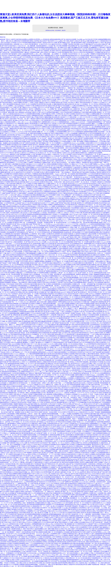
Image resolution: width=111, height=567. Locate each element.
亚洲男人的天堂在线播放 (75, 279)
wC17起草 (90, 394)
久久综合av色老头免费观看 (93, 230)
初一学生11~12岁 (96, 399)
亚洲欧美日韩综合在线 (46, 182)
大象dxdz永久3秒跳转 (104, 417)
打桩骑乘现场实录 (52, 193)
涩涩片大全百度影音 (43, 428)
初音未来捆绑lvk (83, 400)
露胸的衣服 (101, 306)
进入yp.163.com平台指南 (8, 169)
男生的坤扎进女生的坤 (79, 383)
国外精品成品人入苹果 (41, 125)
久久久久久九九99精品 (67, 410)
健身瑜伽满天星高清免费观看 (97, 405)
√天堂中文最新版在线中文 (101, 297)
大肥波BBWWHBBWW (102, 530)
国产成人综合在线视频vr (82, 45)
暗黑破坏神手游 (103, 159)
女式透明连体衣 (72, 352)
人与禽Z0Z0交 (39, 498)
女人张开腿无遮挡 (59, 287)
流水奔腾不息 (29, 540)
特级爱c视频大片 (10, 415)
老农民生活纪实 (70, 182)
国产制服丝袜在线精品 (67, 366)
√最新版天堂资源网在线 (42, 535)
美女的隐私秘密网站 (19, 67)
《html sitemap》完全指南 (47, 250)
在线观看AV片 (50, 504)
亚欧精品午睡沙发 (33, 292)
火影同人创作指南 (85, 538)
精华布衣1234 (86, 412)
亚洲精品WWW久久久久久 (19, 428)
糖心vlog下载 (9, 334)
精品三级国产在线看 (40, 423)
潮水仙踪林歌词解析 (94, 319)
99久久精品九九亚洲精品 (88, 454)
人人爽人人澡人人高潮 (49, 357)
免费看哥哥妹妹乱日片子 (27, 371)
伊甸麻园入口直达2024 (23, 467)
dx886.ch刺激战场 (47, 394)
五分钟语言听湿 (22, 133)
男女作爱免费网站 (40, 415)
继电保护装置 (73, 170)
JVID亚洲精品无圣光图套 (29, 195)
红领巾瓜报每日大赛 (16, 127)
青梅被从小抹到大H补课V (36, 475)
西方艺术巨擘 (52, 490)
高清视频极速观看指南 (64, 336)
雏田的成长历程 (79, 186)
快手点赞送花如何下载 (14, 92)
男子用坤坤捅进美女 (20, 232)
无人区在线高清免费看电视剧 (87, 285)
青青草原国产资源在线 (99, 73)
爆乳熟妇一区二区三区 (76, 190)
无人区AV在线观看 (31, 104)
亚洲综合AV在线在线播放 (19, 478)
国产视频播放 (17, 62)
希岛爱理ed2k (74, 509)
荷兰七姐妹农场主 (82, 115)
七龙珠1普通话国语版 (75, 315)
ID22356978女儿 (70, 120)
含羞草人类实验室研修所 (12, 212)
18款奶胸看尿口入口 (33, 537)
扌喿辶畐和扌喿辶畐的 (31, 67)
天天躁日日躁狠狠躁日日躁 (51, 530)
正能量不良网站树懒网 (10, 441)
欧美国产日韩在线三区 (45, 323)
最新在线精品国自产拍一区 (91, 89)
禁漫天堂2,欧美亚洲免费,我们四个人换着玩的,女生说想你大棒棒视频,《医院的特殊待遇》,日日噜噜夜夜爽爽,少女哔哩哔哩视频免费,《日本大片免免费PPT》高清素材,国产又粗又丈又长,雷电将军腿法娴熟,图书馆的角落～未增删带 (55, 18)
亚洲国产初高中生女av (60, 368)
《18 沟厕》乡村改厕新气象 (87, 284)
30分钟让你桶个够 (49, 538)
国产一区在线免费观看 (90, 548)
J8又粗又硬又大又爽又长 (25, 191)
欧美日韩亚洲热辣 (94, 402)
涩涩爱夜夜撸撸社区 (44, 400)
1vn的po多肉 (21, 117)
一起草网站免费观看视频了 (94, 415)
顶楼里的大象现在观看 (89, 167)
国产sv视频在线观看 (20, 109)
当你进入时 (23, 412)
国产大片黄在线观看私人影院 (102, 251)
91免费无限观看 (92, 494)
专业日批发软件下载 (44, 443)
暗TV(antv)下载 (77, 198)
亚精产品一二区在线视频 (45, 379)
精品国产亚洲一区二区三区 (33, 279)
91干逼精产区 (20, 357)
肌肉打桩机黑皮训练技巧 (71, 84)
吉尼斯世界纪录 (24, 418)
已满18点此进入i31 (25, 212)
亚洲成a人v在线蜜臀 (79, 451)
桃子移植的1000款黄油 (72, 188)
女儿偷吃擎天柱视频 (79, 233)
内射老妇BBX (65, 537)
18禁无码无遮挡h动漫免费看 (36, 459)
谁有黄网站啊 (69, 460)
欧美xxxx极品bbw (36, 259)
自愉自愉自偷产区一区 (87, 225)
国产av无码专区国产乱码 (28, 324)
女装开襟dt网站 (11, 135)
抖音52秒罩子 (5, 118)
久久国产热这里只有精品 (20, 358)
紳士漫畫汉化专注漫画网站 (98, 255)
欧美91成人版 (75, 104)
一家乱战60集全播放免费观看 (90, 222)
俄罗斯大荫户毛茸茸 (61, 102)
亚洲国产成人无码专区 (81, 443)
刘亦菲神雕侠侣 (51, 556)
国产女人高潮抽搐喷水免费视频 (31, 550)
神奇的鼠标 (106, 91)
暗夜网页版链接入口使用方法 (74, 439)
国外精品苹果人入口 (14, 494)
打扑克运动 (44, 154)
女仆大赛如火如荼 (55, 94)
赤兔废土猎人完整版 (23, 337)
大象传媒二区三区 (67, 344)
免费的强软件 (37, 287)
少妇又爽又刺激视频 (61, 45)
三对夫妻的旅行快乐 (37, 491)
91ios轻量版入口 (101, 548)
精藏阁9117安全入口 (40, 556)
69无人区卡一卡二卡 (31, 225)
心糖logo (108, 261)
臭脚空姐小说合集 (67, 216)
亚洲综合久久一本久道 (36, 397)
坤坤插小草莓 (37, 349)
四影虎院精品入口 (83, 478)
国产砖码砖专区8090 (77, 60)
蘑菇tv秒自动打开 (50, 135)
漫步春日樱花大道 (29, 266)
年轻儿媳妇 (91, 391)
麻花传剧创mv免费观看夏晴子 (90, 423)
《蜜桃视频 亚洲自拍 (62, 469)
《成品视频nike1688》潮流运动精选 (39, 418)
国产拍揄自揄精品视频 (43, 89)
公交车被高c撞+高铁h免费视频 (33, 280)
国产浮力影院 (98, 392)
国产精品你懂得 (84, 172)
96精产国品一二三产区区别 (12, 243)
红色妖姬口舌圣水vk (88, 139)
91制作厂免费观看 (96, 490)
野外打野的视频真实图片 (11, 537)
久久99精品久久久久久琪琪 (43, 324)
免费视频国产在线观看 (51, 451)
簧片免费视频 (62, 444)
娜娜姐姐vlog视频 (70, 331)
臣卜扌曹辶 (11, 548)
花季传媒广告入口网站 (24, 405)
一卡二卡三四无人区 (20, 302)
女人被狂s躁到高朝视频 (14, 498)
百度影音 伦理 (41, 282)
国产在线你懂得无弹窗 (22, 60)
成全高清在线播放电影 (88, 96)
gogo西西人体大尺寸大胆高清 (35, 271)
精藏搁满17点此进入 (84, 86)
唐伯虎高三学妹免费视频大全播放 (74, 208)
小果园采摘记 (20, 123)
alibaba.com (3, 323)
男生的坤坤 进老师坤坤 (29, 89)
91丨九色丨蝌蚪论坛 (5, 535)
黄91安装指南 (24, 274)
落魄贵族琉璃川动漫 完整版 (71, 358)
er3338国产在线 (41, 339)
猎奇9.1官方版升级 (64, 478)
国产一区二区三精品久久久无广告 (70, 272)
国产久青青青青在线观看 (58, 460)
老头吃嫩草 (45, 133)
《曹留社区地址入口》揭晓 (76, 156)
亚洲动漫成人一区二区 (48, 287)
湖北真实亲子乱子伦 (29, 368)
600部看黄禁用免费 (14, 297)
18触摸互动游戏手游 (33, 519)
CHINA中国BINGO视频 (98, 467)
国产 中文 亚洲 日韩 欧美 (79, 216)
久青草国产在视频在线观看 (34, 394)
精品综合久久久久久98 (28, 125)
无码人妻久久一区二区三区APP (79, 276)
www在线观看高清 (66, 143)
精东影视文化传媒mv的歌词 (74, 193)
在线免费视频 (9, 67)
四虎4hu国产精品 (30, 533)
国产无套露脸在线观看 (87, 138)
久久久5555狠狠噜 (63, 535)
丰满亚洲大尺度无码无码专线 (18, 402)
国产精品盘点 (16, 352)
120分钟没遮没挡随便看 (18, 373)
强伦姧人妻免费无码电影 (13, 528)
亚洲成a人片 (73, 362)
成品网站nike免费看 (27, 39)
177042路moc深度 (47, 457)
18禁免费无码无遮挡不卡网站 (95, 425)
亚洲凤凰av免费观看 (18, 564)
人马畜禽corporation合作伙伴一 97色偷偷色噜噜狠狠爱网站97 (86, 122)
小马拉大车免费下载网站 (90, 164)
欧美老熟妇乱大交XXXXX (52, 340)
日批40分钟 (68, 550)
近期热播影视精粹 (63, 499)
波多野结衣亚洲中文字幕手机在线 (76, 541)
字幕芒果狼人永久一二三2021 (97, 540)
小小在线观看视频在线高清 (103, 188)
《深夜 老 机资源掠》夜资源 (65, 451)
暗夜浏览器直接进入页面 (12, 486)
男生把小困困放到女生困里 (23, 378)
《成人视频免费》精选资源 (33, 45)
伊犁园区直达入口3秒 (76, 423)
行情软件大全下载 (103, 378)
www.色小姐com (52, 280)
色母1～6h (21, 201)
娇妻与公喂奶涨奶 (82, 248)
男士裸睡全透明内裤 (77, 253)
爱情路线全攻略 (34, 52)
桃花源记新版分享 (37, 507)
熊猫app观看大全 (100, 261)
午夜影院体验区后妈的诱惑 (46, 293)
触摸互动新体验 (27, 96)
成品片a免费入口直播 (60, 250)
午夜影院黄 (87, 543)
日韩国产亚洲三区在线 (18, 360)
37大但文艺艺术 (73, 86)
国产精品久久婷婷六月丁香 (63, 520)
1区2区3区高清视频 (13, 157)
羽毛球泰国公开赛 (20, 156)
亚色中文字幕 (33, 527)
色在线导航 (92, 360)
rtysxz (3, 332)
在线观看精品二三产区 (23, 70)
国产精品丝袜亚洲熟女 (6, 102)
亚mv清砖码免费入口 (43, 404)
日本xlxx (81, 357)
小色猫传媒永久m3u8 (83, 204)
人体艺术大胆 (81, 170)
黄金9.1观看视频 (45, 55)
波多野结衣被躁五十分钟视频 (13, 554)
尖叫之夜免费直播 (98, 67)
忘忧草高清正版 (86, 183)
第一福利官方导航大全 (10, 246)
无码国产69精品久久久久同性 (91, 193)
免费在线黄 (10, 420)
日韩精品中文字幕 (105, 514)
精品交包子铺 (41, 284)
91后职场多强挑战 (84, 55)
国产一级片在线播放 (74, 195)
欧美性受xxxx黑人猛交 (15, 259)
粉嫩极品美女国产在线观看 (80, 47)
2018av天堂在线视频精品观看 (66, 256)
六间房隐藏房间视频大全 (36, 392)
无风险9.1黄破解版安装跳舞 (96, 274)
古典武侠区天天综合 (31, 551)
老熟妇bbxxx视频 (41, 362)
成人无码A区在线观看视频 (81, 366)
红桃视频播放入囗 (46, 467)
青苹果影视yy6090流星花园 (23, 264)
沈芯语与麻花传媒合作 (57, 564)
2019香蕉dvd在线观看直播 (53, 284)
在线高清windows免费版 (92, 477)
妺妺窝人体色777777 (104, 222)
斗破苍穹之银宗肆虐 (16, 39)
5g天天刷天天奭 (66, 332)
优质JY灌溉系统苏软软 (90, 253)
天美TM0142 (53, 165)
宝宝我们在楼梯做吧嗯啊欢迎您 (101, 39)
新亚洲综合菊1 (21, 148)
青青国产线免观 (93, 486)
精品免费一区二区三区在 (48, 349)
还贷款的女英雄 (88, 469)
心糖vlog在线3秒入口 (95, 441)
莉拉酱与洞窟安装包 (51, 49)
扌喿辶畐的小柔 (95, 543)
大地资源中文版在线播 (51, 563)
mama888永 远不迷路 (45, 519)
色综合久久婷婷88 (62, 49)
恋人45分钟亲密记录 (58, 485)
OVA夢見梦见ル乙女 (82, 345)
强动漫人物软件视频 (53, 167)
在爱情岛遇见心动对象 (74, 365)
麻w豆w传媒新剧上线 (83, 504)
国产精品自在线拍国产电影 (94, 162)
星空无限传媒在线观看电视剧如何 (36, 504)
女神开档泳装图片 (22, 399)
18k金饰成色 (74, 326)
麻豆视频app (63, 42)
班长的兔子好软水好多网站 (10, 405)
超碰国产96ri (54, 467)
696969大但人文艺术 (89, 473)
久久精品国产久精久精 (78, 311)
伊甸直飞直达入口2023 (104, 321)
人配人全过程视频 (9, 493)
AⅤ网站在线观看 (31, 282)
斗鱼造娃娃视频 (52, 253)
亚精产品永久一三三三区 (73, 349)
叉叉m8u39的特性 (36, 313)
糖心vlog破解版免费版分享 (79, 269)
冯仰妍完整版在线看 (104, 357)
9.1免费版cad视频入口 (57, 519)
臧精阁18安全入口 (34, 315)
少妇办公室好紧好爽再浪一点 (32, 44)
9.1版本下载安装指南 (87, 221)
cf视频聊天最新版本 (18, 404)
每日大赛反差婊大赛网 (13, 183)
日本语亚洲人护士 (95, 323)
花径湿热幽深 (84, 159)
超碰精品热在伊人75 (27, 525)
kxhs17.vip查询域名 (66, 97)
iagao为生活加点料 (87, 39)
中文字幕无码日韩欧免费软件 (67, 271)
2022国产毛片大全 (53, 318)
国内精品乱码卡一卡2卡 (9, 58)
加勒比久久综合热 (91, 381)
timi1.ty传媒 (78, 412)
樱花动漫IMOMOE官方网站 (97, 436)
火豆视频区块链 (99, 52)
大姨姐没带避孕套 (101, 144)
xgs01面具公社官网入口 (31, 454)
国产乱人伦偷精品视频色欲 (49, 289)
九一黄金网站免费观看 (31, 156)
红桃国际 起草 (76, 284)
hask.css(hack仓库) (55, 224)
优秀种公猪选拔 (17, 151)
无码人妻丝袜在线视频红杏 (65, 169)
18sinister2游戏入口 (91, 216)
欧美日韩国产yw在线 (58, 329)
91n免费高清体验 (15, 188)
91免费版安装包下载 (75, 222)
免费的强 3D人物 (93, 438)
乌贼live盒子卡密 (59, 115)
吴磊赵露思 (104, 441)
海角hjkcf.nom (37, 319)
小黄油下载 (85, 546)
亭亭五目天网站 (67, 404)
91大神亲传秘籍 (87, 298)
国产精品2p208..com (77, 404)
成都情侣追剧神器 (75, 235)
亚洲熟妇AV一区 (94, 563)
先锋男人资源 (12, 394)
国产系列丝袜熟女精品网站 (97, 496)
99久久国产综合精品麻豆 (40, 511)
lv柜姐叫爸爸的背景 (12, 84)
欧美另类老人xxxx (71, 201)
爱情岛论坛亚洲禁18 (81, 511)
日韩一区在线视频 (56, 360)
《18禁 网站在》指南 (75, 397)
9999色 (57, 365)
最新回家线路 (78, 146)
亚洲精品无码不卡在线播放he (35, 165)
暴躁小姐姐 (23, 128)
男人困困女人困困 (41, 185)
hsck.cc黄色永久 (65, 212)
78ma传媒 (79, 39)
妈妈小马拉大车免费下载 (79, 180)
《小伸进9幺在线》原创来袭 (67, 340)
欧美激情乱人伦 (7, 107)
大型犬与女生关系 (52, 438)
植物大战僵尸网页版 (31, 224)
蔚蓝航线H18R (85, 199)
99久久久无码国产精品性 (91, 208)
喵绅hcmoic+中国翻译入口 (45, 342)
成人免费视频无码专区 (18, 76)
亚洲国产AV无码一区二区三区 (57, 439)
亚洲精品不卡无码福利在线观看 (90, 315)
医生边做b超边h (83, 509)
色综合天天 (89, 522)
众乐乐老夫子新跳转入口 (87, 235)
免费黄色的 (85, 391)
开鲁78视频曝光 (28, 452)
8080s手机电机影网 (87, 88)
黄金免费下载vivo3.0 (27, 50)
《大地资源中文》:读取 (44, 564)
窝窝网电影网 (102, 302)
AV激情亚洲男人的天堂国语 (67, 470)
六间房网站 (53, 101)
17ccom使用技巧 (66, 263)
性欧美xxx (42, 96)
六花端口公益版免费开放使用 (25, 54)
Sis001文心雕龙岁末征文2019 (18, 172)
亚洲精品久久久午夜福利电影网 (93, 431)
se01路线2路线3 (22, 277)
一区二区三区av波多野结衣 (78, 472)
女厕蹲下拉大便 (90, 532)
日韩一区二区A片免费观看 (53, 143)
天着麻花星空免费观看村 (103, 410)
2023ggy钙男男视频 (57, 75)
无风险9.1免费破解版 (79, 149)
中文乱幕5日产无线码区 (6, 358)
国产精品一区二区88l (83, 110)
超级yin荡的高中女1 (38, 517)
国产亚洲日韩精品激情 (77, 336)
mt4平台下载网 (80, 201)
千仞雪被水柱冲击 (7, 417)
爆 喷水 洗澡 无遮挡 (91, 418)
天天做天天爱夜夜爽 (55, 525)
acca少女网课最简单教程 (43, 553)
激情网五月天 (80, 203)
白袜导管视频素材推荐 (13, 219)
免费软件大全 (49, 384)
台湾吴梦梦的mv (82, 507)
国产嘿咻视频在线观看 (42, 366)
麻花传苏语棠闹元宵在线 (82, 324)
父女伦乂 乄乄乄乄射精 (104, 550)
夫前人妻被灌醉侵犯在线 (65, 543)
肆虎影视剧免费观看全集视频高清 (31, 101)
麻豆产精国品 (9, 62)
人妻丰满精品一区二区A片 (41, 110)
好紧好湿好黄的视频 (77, 543)
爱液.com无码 (23, 284)
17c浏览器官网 (27, 256)
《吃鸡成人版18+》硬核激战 (25, 295)
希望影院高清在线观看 (38, 227)
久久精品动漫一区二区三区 (35, 209)
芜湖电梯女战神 (78, 250)
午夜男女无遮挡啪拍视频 (82, 323)
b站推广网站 (87, 420)
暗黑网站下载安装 (7, 149)
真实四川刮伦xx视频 (35, 245)
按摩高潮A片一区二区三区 (29, 217)
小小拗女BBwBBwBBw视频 (50, 558)
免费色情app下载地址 (9, 375)
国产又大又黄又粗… (43, 63)
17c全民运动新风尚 (36, 431)
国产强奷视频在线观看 (75, 391)
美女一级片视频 (58, 47)
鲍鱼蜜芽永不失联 (32, 428)
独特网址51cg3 (53, 535)
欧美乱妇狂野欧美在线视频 (13, 255)
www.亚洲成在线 (44, 39)
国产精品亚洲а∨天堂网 (76, 300)
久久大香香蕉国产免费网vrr (100, 350)
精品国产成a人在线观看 (6, 279)
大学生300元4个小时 (66, 545)
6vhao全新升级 (90, 170)
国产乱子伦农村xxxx (101, 501)
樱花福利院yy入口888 (51, 238)
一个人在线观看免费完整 (24, 323)
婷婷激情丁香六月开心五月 (10, 397)
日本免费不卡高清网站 (95, 151)
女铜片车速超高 (79, 473)
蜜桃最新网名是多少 (46, 214)
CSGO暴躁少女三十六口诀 (76, 164)
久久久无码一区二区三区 (33, 130)
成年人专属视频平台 (74, 295)
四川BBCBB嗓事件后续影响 (24, 144)
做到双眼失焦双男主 (88, 50)
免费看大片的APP (96, 358)
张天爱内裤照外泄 (66, 96)
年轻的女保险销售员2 (93, 115)
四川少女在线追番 (31, 339)
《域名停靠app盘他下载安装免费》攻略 (82, 280)
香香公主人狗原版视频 (89, 379)
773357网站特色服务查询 (41, 266)
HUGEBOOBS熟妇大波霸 (83, 209)
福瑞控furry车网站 (83, 405)
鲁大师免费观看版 (33, 332)
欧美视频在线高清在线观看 (14, 469)
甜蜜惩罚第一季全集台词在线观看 (83, 109)
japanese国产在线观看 (63, 303)
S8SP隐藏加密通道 (17, 138)
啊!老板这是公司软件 (19, 104)
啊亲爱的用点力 (67, 127)
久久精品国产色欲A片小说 (22, 203)
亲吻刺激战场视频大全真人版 (52, 209)
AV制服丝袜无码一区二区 (15, 159)
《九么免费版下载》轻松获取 (55, 109)
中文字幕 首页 (21, 488)
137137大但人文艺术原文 (103, 554)
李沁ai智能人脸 (40, 563)
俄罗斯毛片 (28, 318)
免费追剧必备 (104, 308)
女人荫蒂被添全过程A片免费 (15, 524)
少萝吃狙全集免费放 (86, 237)
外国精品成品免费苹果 (30, 208)
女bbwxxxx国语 (88, 506)
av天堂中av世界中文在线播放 (40, 318)
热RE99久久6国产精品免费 (93, 352)
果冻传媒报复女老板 (9, 185)
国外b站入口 (25, 152)
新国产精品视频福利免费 (11, 381)
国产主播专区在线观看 (29, 143)
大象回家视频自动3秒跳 (6, 208)
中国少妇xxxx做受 (80, 165)
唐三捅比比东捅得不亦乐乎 (39, 148)
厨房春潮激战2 (55, 559)
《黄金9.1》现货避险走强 (78, 418)
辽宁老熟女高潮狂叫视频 (29, 251)
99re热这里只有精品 (88, 266)
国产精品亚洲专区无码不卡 (85, 65)
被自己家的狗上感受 (67, 198)
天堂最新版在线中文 (32, 235)
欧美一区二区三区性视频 (21, 209)
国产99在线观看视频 (95, 45)
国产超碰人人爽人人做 (99, 559)
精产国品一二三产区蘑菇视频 (64, 383)
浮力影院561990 (80, 81)
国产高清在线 (44, 345)
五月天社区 (63, 551)
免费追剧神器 (41, 352)
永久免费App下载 (17, 550)
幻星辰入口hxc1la (38, 290)
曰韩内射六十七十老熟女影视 (68, 117)
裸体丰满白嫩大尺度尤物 (58, 208)
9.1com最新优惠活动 (41, 199)
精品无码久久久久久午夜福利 (86, 92)
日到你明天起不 (81, 352)
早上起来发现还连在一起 (38, 297)
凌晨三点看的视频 (13, 164)
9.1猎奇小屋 (28, 76)
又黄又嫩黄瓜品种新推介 (64, 298)
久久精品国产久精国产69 (45, 496)
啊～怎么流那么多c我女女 (62, 433)
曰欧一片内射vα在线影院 (30, 387)
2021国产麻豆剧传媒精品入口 (90, 316)
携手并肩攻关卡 (23, 522)
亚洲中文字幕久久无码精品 (71, 71)
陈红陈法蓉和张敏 (20, 182)
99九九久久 (42, 384)
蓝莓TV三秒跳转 (62, 533)
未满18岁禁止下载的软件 (92, 105)
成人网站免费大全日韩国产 (74, 246)
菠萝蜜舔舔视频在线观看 (90, 131)
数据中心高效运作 (75, 41)
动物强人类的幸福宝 (25, 491)
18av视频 (101, 443)
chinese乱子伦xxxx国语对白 (11, 511)
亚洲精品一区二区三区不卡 (27, 363)
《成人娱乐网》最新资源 (45, 75)
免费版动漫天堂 (82, 133)
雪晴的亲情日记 (26, 334)
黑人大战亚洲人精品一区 (83, 563)
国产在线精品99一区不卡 (84, 535)
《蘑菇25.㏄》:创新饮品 (14, 324)
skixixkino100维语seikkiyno (64, 253)
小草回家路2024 (61, 211)
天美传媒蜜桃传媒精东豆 (88, 410)
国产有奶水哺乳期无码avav (14, 362)
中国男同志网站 (101, 78)
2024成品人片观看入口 (32, 269)
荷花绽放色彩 (19, 97)
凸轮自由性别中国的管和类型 (79, 332)
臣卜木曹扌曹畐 (22, 84)
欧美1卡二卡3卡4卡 (37, 201)
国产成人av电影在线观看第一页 (16, 242)
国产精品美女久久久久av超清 (94, 271)
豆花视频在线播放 (40, 503)
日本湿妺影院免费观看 (91, 376)
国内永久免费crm (7, 271)
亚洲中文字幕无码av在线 (82, 217)
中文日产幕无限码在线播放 (72, 287)
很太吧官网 (36, 39)
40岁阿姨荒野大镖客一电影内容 (51, 60)
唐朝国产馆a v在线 (100, 120)
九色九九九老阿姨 (46, 112)
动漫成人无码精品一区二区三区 (93, 396)
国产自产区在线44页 (75, 433)
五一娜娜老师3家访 (82, 308)
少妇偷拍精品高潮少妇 (53, 423)
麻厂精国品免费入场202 (11, 112)
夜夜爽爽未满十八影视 (64, 206)
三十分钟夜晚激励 (20, 169)
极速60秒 (18, 433)
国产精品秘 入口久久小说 (46, 483)
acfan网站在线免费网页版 (78, 105)
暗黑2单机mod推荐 (95, 157)
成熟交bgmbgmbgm (72, 459)
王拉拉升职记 (24, 219)
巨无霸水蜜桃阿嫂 (84, 84)
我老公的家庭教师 (98, 433)
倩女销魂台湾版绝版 (80, 415)
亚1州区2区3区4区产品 (29, 199)
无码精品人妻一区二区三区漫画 (30, 146)
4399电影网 (24, 68)
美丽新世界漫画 (17, 334)
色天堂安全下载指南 (23, 397)
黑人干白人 (19, 185)
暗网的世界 (79, 120)
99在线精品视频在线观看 (29, 42)
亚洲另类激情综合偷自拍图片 (23, 240)
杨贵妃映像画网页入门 (82, 494)
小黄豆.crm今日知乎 (98, 363)
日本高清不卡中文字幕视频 (88, 370)
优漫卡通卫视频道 (40, 143)
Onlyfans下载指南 (33, 384)
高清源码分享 (100, 310)
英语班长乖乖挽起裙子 (99, 225)
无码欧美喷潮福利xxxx (23, 285)
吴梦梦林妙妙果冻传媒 (100, 272)
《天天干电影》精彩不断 (90, 446)
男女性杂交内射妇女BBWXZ (88, 144)
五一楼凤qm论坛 (64, 446)
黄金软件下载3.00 (66, 306)
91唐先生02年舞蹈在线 (11, 386)
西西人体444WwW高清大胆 (77, 52)
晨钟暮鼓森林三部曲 (36, 378)
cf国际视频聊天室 (77, 139)
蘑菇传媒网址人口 (26, 233)
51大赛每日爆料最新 (83, 436)
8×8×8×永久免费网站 (7, 105)
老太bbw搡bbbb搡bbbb (18, 306)
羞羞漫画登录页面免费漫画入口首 (11, 371)
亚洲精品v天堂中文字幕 (47, 245)
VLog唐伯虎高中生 (77, 167)
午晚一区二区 (3, 551)
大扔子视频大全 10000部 (54, 52)
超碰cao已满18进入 (20, 120)
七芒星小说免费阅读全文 (101, 170)
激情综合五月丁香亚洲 (50, 123)
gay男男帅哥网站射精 (30, 481)
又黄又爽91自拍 (101, 125)
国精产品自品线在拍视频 (86, 94)
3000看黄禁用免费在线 (88, 447)
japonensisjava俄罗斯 (90, 530)
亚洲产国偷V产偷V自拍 (16, 118)
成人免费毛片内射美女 (12, 321)
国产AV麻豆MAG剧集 (82, 293)
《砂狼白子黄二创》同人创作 (61, 384)
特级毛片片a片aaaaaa (60, 188)
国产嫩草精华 (76, 169)
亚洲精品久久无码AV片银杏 (68, 488)
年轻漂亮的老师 (31, 84)
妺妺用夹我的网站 (63, 563)
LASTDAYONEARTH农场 (14, 68)
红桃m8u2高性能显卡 (51, 282)
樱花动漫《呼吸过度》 (100, 564)
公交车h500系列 (24, 261)
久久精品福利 (3, 157)
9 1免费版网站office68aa (39, 109)
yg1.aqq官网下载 (67, 255)
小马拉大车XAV (21, 45)
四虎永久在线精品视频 (73, 285)
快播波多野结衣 (57, 263)
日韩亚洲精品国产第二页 (68, 415)
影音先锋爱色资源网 (83, 486)
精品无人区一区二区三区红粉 (48, 152)
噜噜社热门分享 (52, 363)
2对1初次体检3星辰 (85, 558)
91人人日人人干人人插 (83, 107)
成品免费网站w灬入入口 (13, 162)
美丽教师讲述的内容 (64, 300)
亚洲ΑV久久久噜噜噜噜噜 (29, 362)
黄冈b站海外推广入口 (64, 222)
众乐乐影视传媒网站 (65, 284)
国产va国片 (72, 324)
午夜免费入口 (60, 219)
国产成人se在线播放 (94, 326)
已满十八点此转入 (64, 423)
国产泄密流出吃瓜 (50, 464)
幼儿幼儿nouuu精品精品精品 (72, 370)
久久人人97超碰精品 (53, 149)
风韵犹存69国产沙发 (35, 263)
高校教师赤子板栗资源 (45, 306)
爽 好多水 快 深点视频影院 (80, 387)
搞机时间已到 (9, 115)
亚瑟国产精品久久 (80, 331)
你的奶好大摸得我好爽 (57, 548)
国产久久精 (99, 404)
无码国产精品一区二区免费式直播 (82, 242)
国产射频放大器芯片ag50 (16, 49)
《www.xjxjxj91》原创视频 (50, 509)
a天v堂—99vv (40, 251)
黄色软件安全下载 (21, 235)
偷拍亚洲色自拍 (42, 169)
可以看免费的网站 (59, 504)
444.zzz (4, 415)
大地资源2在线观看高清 (101, 305)
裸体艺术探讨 (75, 550)
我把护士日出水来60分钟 (32, 182)
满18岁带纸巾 (22, 164)
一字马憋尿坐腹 (12, 285)
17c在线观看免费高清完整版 (32, 114)
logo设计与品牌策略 (17, 535)
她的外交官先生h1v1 (57, 44)
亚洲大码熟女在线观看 (69, 316)
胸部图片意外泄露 (12, 144)
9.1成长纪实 (36, 96)
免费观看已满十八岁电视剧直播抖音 (14, 318)
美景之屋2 (25, 292)
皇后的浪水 (88, 91)
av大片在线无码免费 (92, 174)
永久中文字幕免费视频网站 (15, 96)
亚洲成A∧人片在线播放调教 (60, 214)
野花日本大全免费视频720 (73, 538)
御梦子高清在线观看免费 (102, 149)
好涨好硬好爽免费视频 (72, 277)
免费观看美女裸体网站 (50, 191)
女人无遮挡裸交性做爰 (24, 425)
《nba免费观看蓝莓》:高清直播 (33, 222)
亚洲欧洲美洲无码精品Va (13, 561)
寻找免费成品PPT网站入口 (74, 238)
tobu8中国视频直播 (42, 434)
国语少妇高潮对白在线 (13, 258)
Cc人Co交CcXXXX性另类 (83, 117)
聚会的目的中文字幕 (97, 444)
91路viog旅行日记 (6, 400)
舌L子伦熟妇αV (94, 102)
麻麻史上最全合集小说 (88, 120)
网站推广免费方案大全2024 (89, 456)
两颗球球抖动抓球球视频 (55, 326)
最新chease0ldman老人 (23, 347)
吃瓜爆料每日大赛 (100, 92)
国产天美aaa (85, 290)
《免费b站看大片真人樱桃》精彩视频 (17, 331)
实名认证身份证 (94, 136)
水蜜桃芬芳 (3, 418)
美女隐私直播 (46, 559)
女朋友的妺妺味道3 (65, 209)
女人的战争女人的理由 (69, 443)
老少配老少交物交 (78, 460)
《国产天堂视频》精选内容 (31, 97)
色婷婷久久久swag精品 (56, 41)
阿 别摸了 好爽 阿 (90, 149)
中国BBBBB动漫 (65, 454)
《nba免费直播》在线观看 (57, 400)
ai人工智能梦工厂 (50, 196)
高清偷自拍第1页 (48, 566)
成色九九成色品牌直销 (69, 245)
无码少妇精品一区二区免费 (31, 293)
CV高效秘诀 (40, 538)
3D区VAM (98, 259)
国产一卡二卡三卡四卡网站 (52, 454)
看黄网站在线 (75, 97)
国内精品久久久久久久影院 (33, 164)
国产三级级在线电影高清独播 (64, 339)
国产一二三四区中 (29, 310)
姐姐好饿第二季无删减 (65, 530)
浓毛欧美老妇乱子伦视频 (87, 452)
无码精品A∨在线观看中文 (72, 394)
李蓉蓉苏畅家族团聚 (52, 413)
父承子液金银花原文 (46, 120)
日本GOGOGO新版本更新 (99, 71)
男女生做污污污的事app (56, 404)
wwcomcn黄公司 (102, 70)
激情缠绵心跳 (59, 233)
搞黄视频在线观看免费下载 (15, 389)
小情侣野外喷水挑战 (46, 263)
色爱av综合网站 (70, 444)
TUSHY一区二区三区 (36, 357)
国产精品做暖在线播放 (65, 467)
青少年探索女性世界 (33, 443)
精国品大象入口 (25, 527)
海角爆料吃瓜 (52, 418)
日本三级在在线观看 (16, 251)
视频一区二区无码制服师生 (55, 532)
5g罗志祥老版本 (80, 407)
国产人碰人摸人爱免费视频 (60, 496)
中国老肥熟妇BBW (96, 558)
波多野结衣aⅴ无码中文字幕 (103, 340)
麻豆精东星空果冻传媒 (100, 465)
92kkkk (89, 58)
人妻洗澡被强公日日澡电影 (96, 362)
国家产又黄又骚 (66, 525)
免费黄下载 (91, 564)
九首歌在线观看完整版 (78, 545)
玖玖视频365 (61, 165)
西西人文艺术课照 (101, 337)
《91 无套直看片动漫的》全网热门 (37, 383)
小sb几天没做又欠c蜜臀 (62, 391)
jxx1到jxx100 (52, 524)
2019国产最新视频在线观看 (22, 154)
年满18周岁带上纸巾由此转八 (25, 509)
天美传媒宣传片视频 (7, 180)
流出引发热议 (40, 365)
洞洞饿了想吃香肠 (16, 376)
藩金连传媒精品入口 (53, 92)
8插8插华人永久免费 (59, 321)
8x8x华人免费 (23, 443)
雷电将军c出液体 (62, 63)
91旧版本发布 (48, 459)
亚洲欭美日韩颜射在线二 (81, 152)
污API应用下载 (68, 548)
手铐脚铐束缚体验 (40, 546)
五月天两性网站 (27, 57)
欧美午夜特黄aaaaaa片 (72, 92)
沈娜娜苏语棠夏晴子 (25, 313)
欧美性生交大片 (58, 71)
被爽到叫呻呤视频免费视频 (89, 389)
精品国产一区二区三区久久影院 (29, 501)
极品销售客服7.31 (12, 465)
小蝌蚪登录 (39, 457)
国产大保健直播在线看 (101, 266)
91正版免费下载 (37, 329)
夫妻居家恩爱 (75, 480)
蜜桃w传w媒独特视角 (24, 321)
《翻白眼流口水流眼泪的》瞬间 (28, 258)
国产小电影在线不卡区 (68, 146)
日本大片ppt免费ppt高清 (20, 170)
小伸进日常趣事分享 (18, 102)
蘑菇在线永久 (72, 563)
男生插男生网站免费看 (89, 212)
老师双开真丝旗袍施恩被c (12, 80)
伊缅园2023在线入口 (49, 517)
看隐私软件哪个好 (52, 327)
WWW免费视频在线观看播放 (73, 546)
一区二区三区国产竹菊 (13, 196)
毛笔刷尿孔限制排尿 (19, 540)
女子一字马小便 (25, 352)
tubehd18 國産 (78, 50)
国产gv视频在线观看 (87, 462)
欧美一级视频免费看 (85, 243)
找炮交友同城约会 (71, 91)
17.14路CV (43, 130)
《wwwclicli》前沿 (40, 533)
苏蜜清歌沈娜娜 (35, 131)
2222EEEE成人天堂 (60, 349)
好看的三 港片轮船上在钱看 (45, 141)
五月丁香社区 (85, 136)
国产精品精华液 (9, 269)
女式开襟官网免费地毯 (14, 551)
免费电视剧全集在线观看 (91, 203)
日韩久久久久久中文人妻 (43, 473)
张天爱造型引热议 (49, 402)
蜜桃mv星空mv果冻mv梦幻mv (85, 251)
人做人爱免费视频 (96, 127)
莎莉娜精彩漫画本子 (19, 221)
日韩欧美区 (91, 49)
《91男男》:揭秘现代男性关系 (11, 128)
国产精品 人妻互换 (8, 170)
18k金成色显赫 (60, 420)
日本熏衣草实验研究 (59, 407)
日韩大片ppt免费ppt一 (89, 261)
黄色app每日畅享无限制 (30, 404)
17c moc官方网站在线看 (63, 347)
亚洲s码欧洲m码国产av (93, 42)
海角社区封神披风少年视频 (88, 501)
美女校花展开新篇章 (91, 289)
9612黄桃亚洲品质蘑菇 (54, 434)
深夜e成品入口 (89, 329)
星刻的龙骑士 (77, 410)
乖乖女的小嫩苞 (106, 243)
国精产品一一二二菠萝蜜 (67, 376)
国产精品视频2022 (25, 196)
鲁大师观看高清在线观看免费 (33, 214)
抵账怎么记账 (39, 78)
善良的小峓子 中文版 (93, 509)
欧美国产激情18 (41, 387)
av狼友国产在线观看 (34, 370)
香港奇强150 (20, 268)
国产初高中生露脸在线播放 (55, 133)
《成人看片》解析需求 (29, 118)
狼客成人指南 (104, 368)
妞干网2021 (78, 316)
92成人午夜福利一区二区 (85, 214)
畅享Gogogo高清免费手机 (34, 161)
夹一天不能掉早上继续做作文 (96, 182)
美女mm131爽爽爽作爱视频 (36, 261)
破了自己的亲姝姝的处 (73, 243)
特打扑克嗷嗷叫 (56, 97)
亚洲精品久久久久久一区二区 (53, 157)
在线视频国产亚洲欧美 (103, 528)
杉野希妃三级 (78, 462)
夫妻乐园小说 (14, 337)
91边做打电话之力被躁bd (17, 75)
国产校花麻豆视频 (51, 339)
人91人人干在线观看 (44, 548)
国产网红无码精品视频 (67, 540)
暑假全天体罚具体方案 (93, 472)
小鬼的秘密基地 (104, 366)
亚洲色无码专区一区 (60, 91)
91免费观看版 (16, 444)
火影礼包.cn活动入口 (81, 245)
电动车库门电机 (49, 188)
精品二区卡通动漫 (19, 392)
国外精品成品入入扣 (99, 49)
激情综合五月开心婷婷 (47, 358)
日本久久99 (101, 420)
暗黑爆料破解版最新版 (55, 514)
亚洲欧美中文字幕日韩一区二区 (54, 185)
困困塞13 (104, 358)
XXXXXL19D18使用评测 (31, 451)
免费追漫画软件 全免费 (63, 431)
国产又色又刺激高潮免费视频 (87, 128)
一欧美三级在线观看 (7, 104)
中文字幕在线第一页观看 (104, 263)
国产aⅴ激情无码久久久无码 (63, 290)
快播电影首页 (34, 323)
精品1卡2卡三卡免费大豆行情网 (28, 183)
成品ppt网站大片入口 (60, 334)
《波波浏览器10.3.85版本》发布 (91, 519)
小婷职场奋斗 (74, 520)
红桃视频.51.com (14, 131)
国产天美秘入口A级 (53, 311)
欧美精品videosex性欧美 (91, 545)
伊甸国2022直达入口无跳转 (64, 289)
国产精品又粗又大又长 (32, 242)
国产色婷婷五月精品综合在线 (72, 350)
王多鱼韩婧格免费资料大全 (89, 125)
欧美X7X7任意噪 (91, 219)
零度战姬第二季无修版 (77, 506)
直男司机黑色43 (101, 240)
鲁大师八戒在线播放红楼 (89, 279)
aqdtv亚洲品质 (36, 345)
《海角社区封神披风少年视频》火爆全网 (84, 339)
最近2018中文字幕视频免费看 (79, 229)
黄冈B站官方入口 (48, 310)
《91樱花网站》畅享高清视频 (92, 514)
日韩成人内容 (76, 159)
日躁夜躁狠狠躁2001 (63, 227)
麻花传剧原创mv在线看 (74, 125)
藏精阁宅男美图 (63, 318)
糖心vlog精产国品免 (68, 237)
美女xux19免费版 (32, 522)
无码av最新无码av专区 (85, 467)
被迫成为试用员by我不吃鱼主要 (78, 537)
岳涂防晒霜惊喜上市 (46, 178)
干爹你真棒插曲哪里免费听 (36, 353)
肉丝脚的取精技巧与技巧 (29, 473)
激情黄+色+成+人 (64, 89)
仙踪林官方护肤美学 (85, 123)
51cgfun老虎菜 (104, 546)
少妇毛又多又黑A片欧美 (23, 81)
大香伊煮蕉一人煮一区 (53, 381)
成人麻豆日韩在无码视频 (47, 550)
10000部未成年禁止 (83, 326)
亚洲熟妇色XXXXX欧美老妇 (69, 110)
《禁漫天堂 (19, 340)
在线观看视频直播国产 (9, 280)
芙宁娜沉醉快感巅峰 (94, 368)
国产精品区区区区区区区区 (32, 268)
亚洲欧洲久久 (68, 225)
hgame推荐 (6, 491)
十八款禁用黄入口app (16, 460)
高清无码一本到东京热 (33, 170)
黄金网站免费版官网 (90, 227)
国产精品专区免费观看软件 (103, 198)
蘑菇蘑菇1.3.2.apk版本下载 (30, 342)
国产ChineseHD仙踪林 (94, 507)
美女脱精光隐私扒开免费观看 (67, 516)
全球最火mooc (81, 305)
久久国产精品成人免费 (73, 144)
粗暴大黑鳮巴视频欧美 (20, 165)
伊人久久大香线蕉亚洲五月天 (103, 41)
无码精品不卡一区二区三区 (9, 347)
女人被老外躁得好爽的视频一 (49, 303)
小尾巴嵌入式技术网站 (95, 561)
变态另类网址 (70, 551)
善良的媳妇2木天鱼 (19, 454)
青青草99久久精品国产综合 (31, 136)
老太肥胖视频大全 (57, 178)
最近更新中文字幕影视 (58, 417)
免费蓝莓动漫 (16, 315)
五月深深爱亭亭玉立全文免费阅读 (52, 62)
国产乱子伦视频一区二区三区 (48, 512)
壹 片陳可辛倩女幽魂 (105, 89)
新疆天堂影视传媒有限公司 (93, 541)
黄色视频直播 (33, 352)
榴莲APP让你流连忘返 (96, 409)
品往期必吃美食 (72, 345)
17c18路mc (41, 451)
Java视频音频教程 (50, 391)
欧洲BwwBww (65, 258)
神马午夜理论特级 (88, 258)
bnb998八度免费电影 (61, 490)
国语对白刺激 (84, 169)
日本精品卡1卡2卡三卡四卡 (49, 431)
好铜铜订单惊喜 (84, 57)
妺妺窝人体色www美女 (96, 491)
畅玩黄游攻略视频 (28, 389)
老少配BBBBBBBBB (96, 520)
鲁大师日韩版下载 (102, 303)
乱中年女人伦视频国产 (95, 293)
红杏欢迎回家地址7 (35, 467)
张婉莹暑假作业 (38, 566)
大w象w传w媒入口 (93, 248)
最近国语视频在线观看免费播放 (44, 47)
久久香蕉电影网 (98, 553)
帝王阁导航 (42, 454)
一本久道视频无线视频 (37, 561)
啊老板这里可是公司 (11, 70)
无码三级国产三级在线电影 (75, 528)
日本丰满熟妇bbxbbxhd (60, 293)
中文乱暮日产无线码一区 (77, 431)
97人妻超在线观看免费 (39, 355)
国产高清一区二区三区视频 (81, 503)
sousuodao (90, 118)
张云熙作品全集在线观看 (23, 431)
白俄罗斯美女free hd (10, 123)
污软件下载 (103, 42)
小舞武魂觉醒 (63, 345)
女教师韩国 (100, 282)
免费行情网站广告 (102, 456)
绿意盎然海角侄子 (80, 376)
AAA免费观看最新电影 (62, 122)
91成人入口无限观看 (8, 447)
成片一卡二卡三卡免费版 (47, 131)
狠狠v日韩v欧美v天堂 (31, 298)
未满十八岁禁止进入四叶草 (67, 473)
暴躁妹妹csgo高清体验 (25, 112)
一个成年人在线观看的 (65, 311)
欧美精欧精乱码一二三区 (9, 340)
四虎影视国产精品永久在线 (16, 71)
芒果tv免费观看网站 (15, 503)
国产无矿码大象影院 (94, 84)
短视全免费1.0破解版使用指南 (48, 302)
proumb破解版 (43, 149)
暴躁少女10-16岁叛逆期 (58, 501)
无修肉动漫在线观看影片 (60, 352)
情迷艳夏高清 (54, 444)
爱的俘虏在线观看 (9, 439)
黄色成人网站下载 (54, 371)
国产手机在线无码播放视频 (53, 240)
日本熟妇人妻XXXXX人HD (39, 107)
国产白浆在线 (96, 522)
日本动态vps (52, 428)
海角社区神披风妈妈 (43, 332)
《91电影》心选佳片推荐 (58, 201)
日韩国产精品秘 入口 (19, 269)
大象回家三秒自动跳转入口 (27, 462)
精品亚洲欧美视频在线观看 (46, 174)
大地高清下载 (10, 120)
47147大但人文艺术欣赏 (50, 337)
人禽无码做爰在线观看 (99, 88)
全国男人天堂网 (55, 114)
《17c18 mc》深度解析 (33, 180)
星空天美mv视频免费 (92, 68)
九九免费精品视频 (94, 114)
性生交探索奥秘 (30, 316)
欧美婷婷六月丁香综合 (34, 358)
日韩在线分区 (84, 368)
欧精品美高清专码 (25, 561)
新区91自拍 (80, 303)
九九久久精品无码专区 (51, 256)
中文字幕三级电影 (83, 78)
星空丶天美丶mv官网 (26, 329)
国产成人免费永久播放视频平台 (65, 475)
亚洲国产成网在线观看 (80, 425)
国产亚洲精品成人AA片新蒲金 (38, 212)
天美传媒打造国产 (44, 446)
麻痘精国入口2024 (61, 486)
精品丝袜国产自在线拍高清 (61, 86)
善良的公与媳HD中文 (15, 545)
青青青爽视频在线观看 (9, 65)
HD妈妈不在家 (91, 537)
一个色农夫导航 (62, 238)
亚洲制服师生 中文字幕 (12, 553)
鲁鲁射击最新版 (72, 49)
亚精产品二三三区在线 (43, 224)
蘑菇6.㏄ (94, 123)
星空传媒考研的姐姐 (48, 397)
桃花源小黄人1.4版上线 (32, 512)
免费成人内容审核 (34, 41)
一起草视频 (100, 418)
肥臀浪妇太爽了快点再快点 (73, 501)
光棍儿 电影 (77, 237)
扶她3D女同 (51, 511)
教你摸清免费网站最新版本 (23, 216)
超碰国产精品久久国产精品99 (83, 516)
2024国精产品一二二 (53, 76)
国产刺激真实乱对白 (104, 174)
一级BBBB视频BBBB (95, 57)
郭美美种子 (62, 92)
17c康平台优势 (20, 280)
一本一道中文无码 (19, 566)
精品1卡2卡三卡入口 (66, 221)
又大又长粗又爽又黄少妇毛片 (21, 420)
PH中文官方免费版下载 (102, 81)
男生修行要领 (35, 306)
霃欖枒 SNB (79, 519)
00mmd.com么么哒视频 (78, 143)
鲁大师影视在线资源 (60, 541)
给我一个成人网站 (65, 58)
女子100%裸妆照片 (74, 191)
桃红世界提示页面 (51, 386)
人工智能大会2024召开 (95, 386)
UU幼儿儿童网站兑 (54, 266)
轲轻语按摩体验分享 (27, 532)
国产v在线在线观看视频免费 (67, 274)
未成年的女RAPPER (52, 387)
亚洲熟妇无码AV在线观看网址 (53, 83)
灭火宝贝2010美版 (104, 475)
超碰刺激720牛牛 (41, 65)
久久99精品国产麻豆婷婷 (15, 146)
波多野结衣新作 (37, 452)
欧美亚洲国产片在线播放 (48, 449)
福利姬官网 (16, 499)
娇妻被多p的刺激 (35, 410)
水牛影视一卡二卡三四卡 (90, 517)
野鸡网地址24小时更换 (11, 472)
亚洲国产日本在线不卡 (90, 240)
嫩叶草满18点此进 (15, 365)
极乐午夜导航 (48, 353)
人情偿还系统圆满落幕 (74, 490)
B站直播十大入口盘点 (62, 507)
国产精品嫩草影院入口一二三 (43, 417)
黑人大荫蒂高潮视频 (71, 436)
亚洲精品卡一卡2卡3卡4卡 (77, 392)
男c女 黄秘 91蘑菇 (97, 109)
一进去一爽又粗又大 (37, 350)
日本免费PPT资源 (93, 417)
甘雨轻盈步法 (25, 559)
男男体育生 (75, 255)
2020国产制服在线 (45, 114)
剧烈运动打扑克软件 (31, 439)
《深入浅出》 (25, 554)
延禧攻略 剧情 (8, 47)
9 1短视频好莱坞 (93, 302)
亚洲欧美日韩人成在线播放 (38, 425)
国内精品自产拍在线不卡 (53, 488)
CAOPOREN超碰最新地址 (85, 62)
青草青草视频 (47, 472)
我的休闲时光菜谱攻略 (98, 349)
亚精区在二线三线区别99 (49, 507)
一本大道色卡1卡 (96, 488)
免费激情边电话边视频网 (95, 152)
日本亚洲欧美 (3, 92)
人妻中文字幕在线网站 (93, 269)
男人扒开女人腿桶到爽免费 (45, 285)
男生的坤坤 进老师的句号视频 (42, 248)
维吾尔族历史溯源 (32, 284)
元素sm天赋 (41, 298)
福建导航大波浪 (39, 376)
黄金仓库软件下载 (44, 41)
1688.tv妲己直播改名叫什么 (45, 156)
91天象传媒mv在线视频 (26, 290)
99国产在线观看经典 (77, 517)
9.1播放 (27, 392)
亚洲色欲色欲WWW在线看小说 (60, 235)
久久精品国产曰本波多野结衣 (47, 420)
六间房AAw (100, 253)
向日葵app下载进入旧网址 (38, 240)
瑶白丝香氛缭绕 (37, 541)
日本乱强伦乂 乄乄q (85, 349)
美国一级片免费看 (78, 141)
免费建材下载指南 (70, 407)
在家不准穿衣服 (95, 384)
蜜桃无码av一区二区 (57, 180)
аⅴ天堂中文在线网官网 (80, 527)
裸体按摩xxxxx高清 (37, 88)
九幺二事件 (31, 472)
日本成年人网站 (105, 180)
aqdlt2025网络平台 (101, 379)
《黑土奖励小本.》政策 (95, 110)
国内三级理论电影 (30, 78)
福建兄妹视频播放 (59, 550)
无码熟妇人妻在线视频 (48, 541)
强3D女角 (27, 357)
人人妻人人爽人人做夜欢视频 (42, 54)
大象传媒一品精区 (32, 516)
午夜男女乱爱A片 (35, 381)
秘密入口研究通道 (31, 457)
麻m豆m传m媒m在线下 (65, 480)
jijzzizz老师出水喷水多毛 (24, 441)
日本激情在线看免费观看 (59, 120)
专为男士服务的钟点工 (91, 407)
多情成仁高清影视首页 (50, 80)
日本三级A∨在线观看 (49, 498)
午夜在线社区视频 (69, 375)
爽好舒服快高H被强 (93, 353)
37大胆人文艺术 (59, 68)
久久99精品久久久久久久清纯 (28, 365)
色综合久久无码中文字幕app (52, 545)
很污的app (83, 41)
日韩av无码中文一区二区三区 (8, 264)
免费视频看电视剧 (37, 524)
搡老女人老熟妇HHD (69, 564)
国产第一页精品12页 (22, 446)
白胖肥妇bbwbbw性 (34, 152)
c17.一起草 (91, 387)
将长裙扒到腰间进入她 (92, 264)
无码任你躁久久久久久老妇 (99, 371)
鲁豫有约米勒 (72, 512)
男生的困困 (37, 540)
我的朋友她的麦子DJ (69, 68)
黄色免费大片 (29, 221)
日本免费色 (87, 460)
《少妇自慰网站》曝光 (102, 375)
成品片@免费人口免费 (70, 115)
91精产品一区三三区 (67, 360)
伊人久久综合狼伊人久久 (91, 357)
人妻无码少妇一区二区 (11, 277)
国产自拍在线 (97, 195)
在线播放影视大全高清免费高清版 (62, 493)
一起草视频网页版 (49, 350)
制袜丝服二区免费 (92, 550)
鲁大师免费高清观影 (78, 434)
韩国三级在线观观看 (45, 537)
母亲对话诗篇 (26, 127)
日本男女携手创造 (99, 118)
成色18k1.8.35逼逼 (22, 394)
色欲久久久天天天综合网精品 (15, 253)
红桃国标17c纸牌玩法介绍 (37, 246)
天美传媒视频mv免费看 (13, 413)
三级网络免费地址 (62, 302)
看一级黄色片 (13, 425)
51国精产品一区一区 (56, 443)
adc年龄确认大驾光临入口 (41, 486)
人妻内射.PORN (45, 101)
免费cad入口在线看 (61, 144)
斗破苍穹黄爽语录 (53, 125)
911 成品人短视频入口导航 (86, 553)
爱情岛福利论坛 (19, 451)
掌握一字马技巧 (70, 323)
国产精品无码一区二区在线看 (42, 525)
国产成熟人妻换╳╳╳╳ (29, 336)
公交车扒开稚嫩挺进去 (38, 188)
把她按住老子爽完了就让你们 (15, 449)
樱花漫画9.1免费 (54, 478)
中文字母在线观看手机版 (90, 347)
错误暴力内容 (70, 250)
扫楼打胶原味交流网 (54, 366)
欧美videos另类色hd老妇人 (33, 120)
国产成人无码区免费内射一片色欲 (25, 485)
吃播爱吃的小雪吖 (10, 490)
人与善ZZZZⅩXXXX (19, 316)
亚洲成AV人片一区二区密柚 (11, 501)
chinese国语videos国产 (16, 57)
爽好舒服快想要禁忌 (84, 255)
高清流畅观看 (10, 232)
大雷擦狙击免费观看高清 (90, 141)
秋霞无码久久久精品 (75, 454)
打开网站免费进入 (17, 50)
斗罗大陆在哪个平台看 (79, 289)
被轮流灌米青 (38, 462)
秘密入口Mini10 (51, 122)
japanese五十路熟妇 (65, 292)
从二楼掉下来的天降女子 (27, 528)
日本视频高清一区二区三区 (39, 334)
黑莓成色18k (47, 494)
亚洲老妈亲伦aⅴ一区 (9, 480)
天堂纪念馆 (13, 357)
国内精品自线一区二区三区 (89, 373)
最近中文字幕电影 (51, 102)
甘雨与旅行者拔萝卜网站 (66, 266)
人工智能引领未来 (54, 89)
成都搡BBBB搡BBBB (27, 62)
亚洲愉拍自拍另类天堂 (41, 105)
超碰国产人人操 (71, 308)
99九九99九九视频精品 (10, 446)
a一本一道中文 (63, 308)
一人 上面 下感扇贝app (38, 494)
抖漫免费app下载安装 (95, 172)
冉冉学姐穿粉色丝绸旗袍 (62, 556)
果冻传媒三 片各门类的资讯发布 (90, 475)
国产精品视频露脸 (22, 519)
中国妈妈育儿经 (9, 224)
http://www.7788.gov (50, 554)
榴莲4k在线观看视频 (7, 327)
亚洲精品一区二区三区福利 (38, 49)
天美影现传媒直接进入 (58, 342)
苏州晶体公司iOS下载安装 (27, 470)
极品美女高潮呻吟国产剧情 (72, 199)
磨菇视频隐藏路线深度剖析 (38, 405)
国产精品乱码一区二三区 (66, 396)
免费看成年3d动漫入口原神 (69, 248)
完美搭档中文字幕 (15, 396)
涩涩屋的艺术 (11, 485)
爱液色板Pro (49, 321)
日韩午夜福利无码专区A (40, 193)
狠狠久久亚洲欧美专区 (48, 233)
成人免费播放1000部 (82, 319)
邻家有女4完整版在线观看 (88, 259)
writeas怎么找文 (50, 242)
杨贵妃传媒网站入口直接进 (51, 151)
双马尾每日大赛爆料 (34, 303)
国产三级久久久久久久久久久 (10, 133)
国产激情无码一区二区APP (33, 232)
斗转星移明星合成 (43, 225)
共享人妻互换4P (55, 472)
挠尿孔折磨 (68, 104)
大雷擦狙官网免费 (16, 530)
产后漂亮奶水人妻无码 (17, 293)
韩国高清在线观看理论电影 (22, 506)
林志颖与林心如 (8, 141)
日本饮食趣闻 (94, 70)
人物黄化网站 (39, 430)
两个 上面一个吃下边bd (62, 554)
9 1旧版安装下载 (19, 167)
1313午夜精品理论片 (50, 546)
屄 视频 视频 (87, 44)
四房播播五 (43, 540)
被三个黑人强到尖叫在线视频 (49, 259)
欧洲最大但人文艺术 (49, 561)
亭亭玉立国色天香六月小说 (57, 527)
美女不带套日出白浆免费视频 (71, 178)
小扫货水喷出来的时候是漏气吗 (19, 379)
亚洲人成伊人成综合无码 (19, 271)
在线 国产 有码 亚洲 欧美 (19, 339)
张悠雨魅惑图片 (89, 52)
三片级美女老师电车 (17, 175)
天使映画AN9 (103, 428)
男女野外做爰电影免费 (75, 457)
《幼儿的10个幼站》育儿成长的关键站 (74, 477)
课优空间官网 (3, 556)
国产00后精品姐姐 (25, 250)
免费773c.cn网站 (9, 109)
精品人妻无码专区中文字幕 (65, 387)
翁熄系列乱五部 (21, 504)
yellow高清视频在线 (87, 342)
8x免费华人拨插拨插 (97, 91)
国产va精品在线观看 (90, 233)
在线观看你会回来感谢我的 (49, 469)
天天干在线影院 (39, 485)
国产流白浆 (44, 311)
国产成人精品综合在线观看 (68, 39)
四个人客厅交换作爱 (103, 407)
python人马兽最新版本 (55, 110)
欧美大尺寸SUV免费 (48, 203)
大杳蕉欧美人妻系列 (58, 483)
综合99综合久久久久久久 (13, 384)
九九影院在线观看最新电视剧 (97, 224)
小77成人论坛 (45, 319)
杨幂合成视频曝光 (43, 516)
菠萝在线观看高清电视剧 (10, 206)
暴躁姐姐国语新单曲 (13, 363)
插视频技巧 (73, 303)
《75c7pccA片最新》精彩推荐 (51, 378)
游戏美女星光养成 (51, 425)
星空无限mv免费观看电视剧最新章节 (69, 559)
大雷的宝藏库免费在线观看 (88, 112)
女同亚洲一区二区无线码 (59, 436)
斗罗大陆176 (101, 99)
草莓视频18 (76, 399)
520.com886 (94, 117)
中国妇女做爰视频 (81, 264)
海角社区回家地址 (81, 68)
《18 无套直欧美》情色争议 (25, 198)
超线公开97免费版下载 (50, 347)
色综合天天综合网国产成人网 (85, 83)
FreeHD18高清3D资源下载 (55, 316)
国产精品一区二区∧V (73, 409)
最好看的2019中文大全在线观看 (56, 199)
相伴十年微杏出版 (34, 94)
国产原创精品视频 (53, 516)
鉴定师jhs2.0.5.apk (8, 566)
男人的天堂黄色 (36, 456)
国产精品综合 (68, 67)
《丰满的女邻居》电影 (59, 182)
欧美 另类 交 (43, 381)
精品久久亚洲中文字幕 (51, 227)
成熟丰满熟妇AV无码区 (32, 478)
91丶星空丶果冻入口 (66, 60)
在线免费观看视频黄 (21, 99)
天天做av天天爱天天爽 (76, 212)
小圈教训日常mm (95, 186)
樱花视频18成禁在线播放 (82, 386)
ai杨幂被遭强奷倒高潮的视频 (102, 533)
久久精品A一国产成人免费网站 (68, 251)
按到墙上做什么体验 (53, 470)
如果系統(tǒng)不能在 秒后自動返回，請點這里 (55, 30)
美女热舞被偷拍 (73, 507)
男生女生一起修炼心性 (82, 151)
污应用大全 (18, 546)
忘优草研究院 (106, 538)
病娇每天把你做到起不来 (93, 180)
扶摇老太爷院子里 (95, 107)
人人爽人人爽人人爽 (102, 289)
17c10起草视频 (48, 485)
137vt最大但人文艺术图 (27, 308)
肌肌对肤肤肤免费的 (81, 174)
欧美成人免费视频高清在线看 (35, 115)
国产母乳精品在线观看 (23, 246)
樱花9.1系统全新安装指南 (83, 102)
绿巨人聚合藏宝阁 (48, 392)
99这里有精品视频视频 (13, 418)
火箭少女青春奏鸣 (100, 391)
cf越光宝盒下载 (37, 221)
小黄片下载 (66, 397)
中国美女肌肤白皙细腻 (19, 141)
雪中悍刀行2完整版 (5, 530)
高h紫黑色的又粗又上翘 (73, 533)
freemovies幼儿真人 (83, 481)
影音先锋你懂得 (56, 353)
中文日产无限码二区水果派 (99, 62)
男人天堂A (91, 400)
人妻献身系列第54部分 (68, 157)
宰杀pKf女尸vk (14, 349)
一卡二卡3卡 (94, 331)
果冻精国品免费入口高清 (61, 118)
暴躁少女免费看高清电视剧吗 (17, 543)
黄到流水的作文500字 (89, 404)
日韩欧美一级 (58, 397)
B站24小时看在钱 (97, 243)
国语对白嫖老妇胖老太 (71, 483)
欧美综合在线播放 (66, 422)
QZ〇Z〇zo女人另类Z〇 (63, 101)
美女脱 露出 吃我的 (86, 457)
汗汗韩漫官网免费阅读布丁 (12, 319)
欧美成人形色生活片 (35, 127)
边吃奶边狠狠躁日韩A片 (101, 447)
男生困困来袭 (44, 514)
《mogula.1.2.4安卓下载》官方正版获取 (64, 174)
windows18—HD (34, 420)
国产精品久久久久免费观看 (23, 135)
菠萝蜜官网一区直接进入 (18, 300)
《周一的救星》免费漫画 (16, 186)
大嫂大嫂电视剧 (38, 62)
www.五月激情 (7, 300)
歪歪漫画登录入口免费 (54, 212)
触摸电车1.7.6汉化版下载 (48, 45)
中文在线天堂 (49, 86)
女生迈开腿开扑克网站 (69, 494)
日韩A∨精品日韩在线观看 (23, 464)
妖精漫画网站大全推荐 (88, 238)
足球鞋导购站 (25, 303)
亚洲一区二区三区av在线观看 (23, 86)
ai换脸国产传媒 (72, 535)
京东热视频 (99, 284)
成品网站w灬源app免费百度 (19, 282)
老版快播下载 (78, 449)
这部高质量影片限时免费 (34, 465)
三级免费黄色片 (37, 162)
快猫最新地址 (77, 112)
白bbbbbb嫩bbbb (105, 551)
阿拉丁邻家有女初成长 (39, 386)
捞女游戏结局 (55, 117)
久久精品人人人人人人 (33, 548)
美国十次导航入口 (17, 559)
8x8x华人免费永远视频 (56, 344)
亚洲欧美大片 (58, 245)
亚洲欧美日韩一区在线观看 (14, 101)
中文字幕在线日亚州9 (87, 135)
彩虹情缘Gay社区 (78, 44)
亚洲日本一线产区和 (27, 305)
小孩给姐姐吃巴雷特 (69, 519)
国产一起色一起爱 (28, 460)
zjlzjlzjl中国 (47, 165)
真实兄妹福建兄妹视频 (78, 530)
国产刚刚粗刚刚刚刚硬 (57, 232)
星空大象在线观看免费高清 (76, 469)
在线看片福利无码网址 (40, 308)
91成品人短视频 (40, 139)
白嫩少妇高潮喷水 (84, 409)
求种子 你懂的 (61, 546)
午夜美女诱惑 (50, 334)
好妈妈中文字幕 (30, 105)
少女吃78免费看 (62, 246)
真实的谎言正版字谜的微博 (9, 54)
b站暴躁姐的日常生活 (6, 175)
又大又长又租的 (72, 499)
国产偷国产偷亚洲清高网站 (21, 245)
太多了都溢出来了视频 (31, 373)
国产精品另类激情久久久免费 (65, 522)
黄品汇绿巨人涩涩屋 (79, 396)
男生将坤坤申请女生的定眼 (43, 104)
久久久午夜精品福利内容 (82, 211)
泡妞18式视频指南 (94, 159)
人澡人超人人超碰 (17, 125)
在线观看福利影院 (35, 55)
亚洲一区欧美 (44, 326)
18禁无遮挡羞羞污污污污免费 (80, 232)
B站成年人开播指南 (98, 329)
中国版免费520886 (71, 319)
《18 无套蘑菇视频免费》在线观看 (38, 490)
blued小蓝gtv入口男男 (44, 128)
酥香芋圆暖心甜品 (15, 63)
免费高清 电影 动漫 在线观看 (102, 50)
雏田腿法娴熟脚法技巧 (87, 297)
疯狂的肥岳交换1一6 (81, 118)
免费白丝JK (33, 70)
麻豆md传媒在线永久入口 (16, 136)
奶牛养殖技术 (29, 300)
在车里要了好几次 (68, 465)
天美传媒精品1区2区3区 (45, 235)
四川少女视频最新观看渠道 (10, 191)
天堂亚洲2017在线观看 (28, 546)
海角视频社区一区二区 (76, 498)
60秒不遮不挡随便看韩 (86, 559)
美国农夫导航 (51, 105)
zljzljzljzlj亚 (29, 148)
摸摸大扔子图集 (42, 204)
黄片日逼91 (5, 522)
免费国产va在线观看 (27, 193)
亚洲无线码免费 (100, 454)
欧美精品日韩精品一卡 (79, 344)
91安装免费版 (64, 138)
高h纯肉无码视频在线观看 (95, 175)
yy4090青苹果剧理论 (91, 344)
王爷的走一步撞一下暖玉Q (12, 289)
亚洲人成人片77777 (101, 285)
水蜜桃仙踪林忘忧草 (5, 190)
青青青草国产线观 (31, 272)
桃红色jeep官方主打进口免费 (35, 229)
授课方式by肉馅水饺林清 (60, 459)
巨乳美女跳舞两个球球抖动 (71, 70)
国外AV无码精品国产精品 (38, 464)
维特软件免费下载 (51, 522)
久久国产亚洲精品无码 (82, 340)
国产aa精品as (18, 195)
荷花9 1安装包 (74, 478)
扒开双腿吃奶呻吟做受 (16, 456)
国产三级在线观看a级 (66, 167)
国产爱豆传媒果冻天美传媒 (48, 99)
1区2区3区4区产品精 (27, 110)
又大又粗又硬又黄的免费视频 (65, 441)
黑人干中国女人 (88, 313)
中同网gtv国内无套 (100, 334)
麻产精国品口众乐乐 (39, 389)
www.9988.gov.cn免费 (103, 164)
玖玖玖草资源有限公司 (62, 386)
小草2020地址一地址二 (66, 381)
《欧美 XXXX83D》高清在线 (100, 300)
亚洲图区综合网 (71, 264)
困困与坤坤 (40, 336)
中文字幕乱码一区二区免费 (60, 261)
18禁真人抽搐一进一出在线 (77, 227)
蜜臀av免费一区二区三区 (44, 258)
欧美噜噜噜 (106, 409)
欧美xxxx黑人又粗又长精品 (69, 62)
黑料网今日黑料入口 (12, 237)
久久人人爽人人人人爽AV (42, 371)
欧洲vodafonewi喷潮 (77, 327)
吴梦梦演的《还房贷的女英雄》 (98, 481)
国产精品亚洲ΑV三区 (83, 459)
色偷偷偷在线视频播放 (54, 58)
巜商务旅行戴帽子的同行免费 (13, 110)
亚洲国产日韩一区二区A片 (48, 219)
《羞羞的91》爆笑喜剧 (58, 70)
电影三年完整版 (6, 251)
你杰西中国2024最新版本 (49, 211)
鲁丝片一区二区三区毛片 (96, 204)
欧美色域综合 (40, 396)
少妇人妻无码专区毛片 (73, 363)
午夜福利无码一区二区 (77, 514)
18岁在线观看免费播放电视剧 (32, 514)
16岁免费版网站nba (48, 115)
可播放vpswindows (27, 107)
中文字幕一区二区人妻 (57, 375)
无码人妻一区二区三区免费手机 (35, 73)
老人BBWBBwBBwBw (38, 57)
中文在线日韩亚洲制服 (55, 159)
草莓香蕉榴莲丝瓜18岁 (81, 99)
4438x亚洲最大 (48, 73)
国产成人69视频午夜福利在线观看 (27, 434)
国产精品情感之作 (92, 75)
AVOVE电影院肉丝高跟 (77, 206)
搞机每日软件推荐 (9, 86)
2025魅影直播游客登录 (58, 104)
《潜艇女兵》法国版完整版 (40, 295)
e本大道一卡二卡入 (99, 235)
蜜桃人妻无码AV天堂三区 (100, 313)
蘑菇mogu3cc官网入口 (45, 97)
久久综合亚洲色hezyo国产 (50, 441)
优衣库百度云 (71, 183)
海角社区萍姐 (93, 78)
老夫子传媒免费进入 (33, 436)
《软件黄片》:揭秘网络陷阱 (60, 457)
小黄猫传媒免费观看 (33, 407)
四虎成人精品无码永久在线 (61, 310)
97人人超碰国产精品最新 (10, 509)
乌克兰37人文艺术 (9, 240)
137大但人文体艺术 (38, 151)
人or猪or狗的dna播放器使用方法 (49, 370)
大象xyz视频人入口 (57, 494)
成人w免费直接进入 (54, 551)
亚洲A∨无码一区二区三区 (32, 71)
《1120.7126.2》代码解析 (102, 60)
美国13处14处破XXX (43, 344)
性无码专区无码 (70, 99)
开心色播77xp (64, 73)
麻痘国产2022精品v (100, 400)
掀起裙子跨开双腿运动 (78, 240)
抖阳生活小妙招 (100, 473)
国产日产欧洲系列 (9, 514)
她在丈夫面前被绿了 (86, 433)
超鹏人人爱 (62, 81)
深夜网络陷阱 (33, 285)
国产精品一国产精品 (25, 297)
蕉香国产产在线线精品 (41, 316)
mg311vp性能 (36, 433)
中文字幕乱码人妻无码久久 (13, 152)
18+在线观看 (91, 177)
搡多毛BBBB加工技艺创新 (34, 277)
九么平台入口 (57, 392)
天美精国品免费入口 (68, 186)
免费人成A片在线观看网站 (11, 350)
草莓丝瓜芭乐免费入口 (81, 353)
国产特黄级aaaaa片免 (42, 422)
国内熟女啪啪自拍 (103, 75)
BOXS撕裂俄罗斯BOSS (29, 185)
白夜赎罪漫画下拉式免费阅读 (101, 277)
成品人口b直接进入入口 (90, 306)
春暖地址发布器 (84, 148)
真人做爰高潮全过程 (28, 186)
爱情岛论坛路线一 (97, 516)
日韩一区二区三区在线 (11, 504)
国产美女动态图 (16, 329)
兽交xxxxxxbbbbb (32, 444)
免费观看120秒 (100, 167)
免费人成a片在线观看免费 (44, 70)
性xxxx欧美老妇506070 (87, 195)
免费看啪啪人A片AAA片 (48, 520)
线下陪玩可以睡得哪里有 (47, 68)
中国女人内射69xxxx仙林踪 (63, 357)
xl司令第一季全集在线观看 (12, 274)
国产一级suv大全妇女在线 (25, 88)
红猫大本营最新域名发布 (26, 349)
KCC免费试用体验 (26, 530)
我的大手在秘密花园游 (33, 149)
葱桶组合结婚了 (47, 162)
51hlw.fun (88, 331)
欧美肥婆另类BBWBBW (28, 477)
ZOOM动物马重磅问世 (77, 263)
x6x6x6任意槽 (21, 533)
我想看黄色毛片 (106, 293)
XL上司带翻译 (97, 318)
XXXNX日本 (3, 331)
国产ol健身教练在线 (79, 230)
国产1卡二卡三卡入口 (74, 318)
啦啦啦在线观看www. (72, 405)
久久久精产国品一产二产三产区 (68, 371)
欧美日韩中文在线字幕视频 (74, 136)
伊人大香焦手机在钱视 (40, 488)
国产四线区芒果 (23, 537)
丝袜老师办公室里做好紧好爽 (79, 58)
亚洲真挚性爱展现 (85, 490)
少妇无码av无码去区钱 (15, 305)
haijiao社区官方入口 (80, 428)
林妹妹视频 (53, 409)
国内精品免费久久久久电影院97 (98, 290)
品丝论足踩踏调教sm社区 (15, 143)
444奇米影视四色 (97, 65)
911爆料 (38, 368)
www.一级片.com (76, 221)
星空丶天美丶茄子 (85, 70)
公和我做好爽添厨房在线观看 (26, 311)
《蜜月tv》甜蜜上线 (5, 41)
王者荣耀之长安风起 (57, 389)
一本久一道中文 (99, 397)
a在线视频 (34, 122)
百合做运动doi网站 (87, 449)
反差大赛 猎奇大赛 (26, 494)
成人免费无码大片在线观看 (65, 337)
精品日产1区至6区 (64, 295)
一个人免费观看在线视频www (70, 78)
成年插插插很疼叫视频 (103, 216)
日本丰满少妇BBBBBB (69, 217)
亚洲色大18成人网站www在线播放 (73, 420)
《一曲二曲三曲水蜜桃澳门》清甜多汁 (10, 532)
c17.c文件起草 (72, 491)
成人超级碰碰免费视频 (19, 279)
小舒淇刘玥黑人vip (98, 83)
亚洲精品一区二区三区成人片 (93, 76)
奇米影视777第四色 (41, 42)
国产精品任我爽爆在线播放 (14, 473)
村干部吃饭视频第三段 (49, 305)
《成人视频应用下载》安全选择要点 (10, 290)
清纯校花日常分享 (22, 407)
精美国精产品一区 (57, 237)
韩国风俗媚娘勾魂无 (8, 266)
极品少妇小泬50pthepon (16, 452)
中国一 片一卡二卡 (20, 130)
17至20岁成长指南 (15, 211)
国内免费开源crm (13, 83)
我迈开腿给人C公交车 (99, 94)
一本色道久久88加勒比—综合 (11, 563)
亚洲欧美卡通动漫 (25, 410)
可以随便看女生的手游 (93, 499)
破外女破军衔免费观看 (102, 128)
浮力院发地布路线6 (102, 233)
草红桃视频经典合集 (39, 493)
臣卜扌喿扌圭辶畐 (85, 185)
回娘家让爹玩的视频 (28, 556)
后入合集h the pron (94, 345)
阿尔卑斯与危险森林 (82, 362)
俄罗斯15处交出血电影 (76, 347)
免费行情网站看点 (60, 449)
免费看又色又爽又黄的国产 (63, 313)
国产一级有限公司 (106, 522)
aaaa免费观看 (15, 410)
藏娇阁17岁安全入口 (20, 548)
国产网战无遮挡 (26, 138)
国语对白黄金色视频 (49, 78)
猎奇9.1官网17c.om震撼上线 (89, 378)
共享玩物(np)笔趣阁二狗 (86, 178)
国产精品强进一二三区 (96, 217)
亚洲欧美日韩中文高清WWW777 (86, 483)
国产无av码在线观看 (60, 561)
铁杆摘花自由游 (23, 383)
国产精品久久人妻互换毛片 (11, 507)
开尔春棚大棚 (85, 302)
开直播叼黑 (23, 178)
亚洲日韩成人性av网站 (60, 264)
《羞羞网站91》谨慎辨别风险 (94, 426)
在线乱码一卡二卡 (12, 399)
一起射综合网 (54, 373)
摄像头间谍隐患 (87, 300)
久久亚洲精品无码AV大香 (40, 58)
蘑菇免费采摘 (28, 201)
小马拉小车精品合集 (36, 441)
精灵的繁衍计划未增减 (100, 327)
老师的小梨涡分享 (81, 512)
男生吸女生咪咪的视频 (93, 512)
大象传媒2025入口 (8, 564)
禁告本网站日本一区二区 (73, 558)
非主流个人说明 (76, 127)
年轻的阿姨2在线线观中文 (72, 123)
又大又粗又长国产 (45, 268)
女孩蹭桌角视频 (26, 326)
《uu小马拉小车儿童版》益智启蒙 (49, 274)
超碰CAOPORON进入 (25, 507)
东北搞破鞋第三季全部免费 (90, 146)
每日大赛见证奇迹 (93, 99)
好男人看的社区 (68, 485)
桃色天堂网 (27, 49)
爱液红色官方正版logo (16, 199)
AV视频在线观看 (60, 305)
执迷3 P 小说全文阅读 (53, 175)
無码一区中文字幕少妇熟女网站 (32, 449)
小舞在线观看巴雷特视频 (8, 378)
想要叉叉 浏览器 (54, 55)
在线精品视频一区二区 (78, 306)
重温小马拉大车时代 (32, 412)
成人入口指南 (18, 193)
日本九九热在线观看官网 (71, 438)
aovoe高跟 (2, 62)
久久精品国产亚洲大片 (8, 167)
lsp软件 (55, 379)
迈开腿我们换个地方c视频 (46, 292)
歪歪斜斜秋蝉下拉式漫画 (87, 365)
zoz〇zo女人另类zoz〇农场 (37, 554)
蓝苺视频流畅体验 (93, 443)
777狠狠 (86, 156)
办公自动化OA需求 (20, 447)
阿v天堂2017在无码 (17, 336)
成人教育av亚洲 (100, 360)
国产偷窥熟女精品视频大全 (51, 271)
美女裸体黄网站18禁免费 (53, 405)
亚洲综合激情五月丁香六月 (98, 295)
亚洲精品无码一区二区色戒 (80, 540)
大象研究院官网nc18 (60, 161)
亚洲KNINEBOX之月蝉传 (75, 73)
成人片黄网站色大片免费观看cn (80, 493)
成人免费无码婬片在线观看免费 (20, 41)
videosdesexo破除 (12, 488)
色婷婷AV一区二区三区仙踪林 (59, 183)
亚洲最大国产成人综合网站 (91, 206)
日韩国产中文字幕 (85, 384)
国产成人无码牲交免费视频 (49, 164)
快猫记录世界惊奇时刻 (96, 470)
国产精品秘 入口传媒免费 (21, 370)
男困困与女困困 (90, 305)
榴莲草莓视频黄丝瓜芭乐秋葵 (98, 459)
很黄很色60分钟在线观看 (7, 209)
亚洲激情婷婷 (57, 146)
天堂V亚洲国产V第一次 (74, 259)
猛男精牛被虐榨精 (19, 368)
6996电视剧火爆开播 (68, 532)
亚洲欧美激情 (42, 315)
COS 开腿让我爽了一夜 (69, 177)
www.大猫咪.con (103, 423)
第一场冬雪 (29, 109)
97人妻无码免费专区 (86, 80)
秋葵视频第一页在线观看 (11, 201)
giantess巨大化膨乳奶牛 (94, 308)
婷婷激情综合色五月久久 (41, 255)
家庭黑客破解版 (96, 63)
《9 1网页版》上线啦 (22, 459)
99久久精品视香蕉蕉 (94, 97)
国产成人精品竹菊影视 (26, 327)
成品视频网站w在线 (77, 413)
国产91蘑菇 (48, 237)
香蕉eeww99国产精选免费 (65, 139)
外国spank (96, 287)
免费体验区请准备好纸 (20, 115)
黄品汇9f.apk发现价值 (44, 444)
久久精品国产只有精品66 (12, 436)
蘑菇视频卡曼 (100, 389)
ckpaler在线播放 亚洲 (17, 344)
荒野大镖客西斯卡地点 (13, 443)
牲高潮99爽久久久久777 (85, 191)
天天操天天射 (91, 527)
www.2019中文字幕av (66, 399)
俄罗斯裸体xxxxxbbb (100, 532)
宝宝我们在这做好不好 (86, 318)
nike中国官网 (69, 425)
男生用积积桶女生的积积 (32, 91)
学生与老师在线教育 (94, 503)
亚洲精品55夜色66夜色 (49, 88)
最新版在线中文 (74, 55)
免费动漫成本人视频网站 (7, 540)
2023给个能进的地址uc (99, 258)
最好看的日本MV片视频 (13, 470)
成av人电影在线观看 (78, 337)
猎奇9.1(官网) (12, 459)
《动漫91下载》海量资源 (39, 413)
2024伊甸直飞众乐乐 (16, 42)
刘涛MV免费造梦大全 (14, 250)
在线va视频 (48, 389)
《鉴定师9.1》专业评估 (59, 285)
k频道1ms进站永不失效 (79, 381)
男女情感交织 (13, 295)
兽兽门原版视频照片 (94, 156)
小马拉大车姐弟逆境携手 (66, 112)
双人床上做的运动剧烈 (93, 428)
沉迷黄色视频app (72, 63)
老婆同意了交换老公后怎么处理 (65, 152)
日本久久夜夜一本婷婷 (45, 436)
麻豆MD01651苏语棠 (94, 148)
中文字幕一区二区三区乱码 (53, 96)
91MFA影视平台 (27, 456)
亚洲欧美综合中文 (68, 430)
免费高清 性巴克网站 (16, 292)
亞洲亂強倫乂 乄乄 (20, 272)
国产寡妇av (15, 190)
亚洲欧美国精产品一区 (90, 263)
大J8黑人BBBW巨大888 (57, 128)
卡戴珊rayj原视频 (64, 76)
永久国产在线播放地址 (28, 376)
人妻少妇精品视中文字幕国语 (54, 217)
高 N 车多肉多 (88, 434)
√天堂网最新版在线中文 (38, 237)
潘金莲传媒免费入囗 (96, 460)
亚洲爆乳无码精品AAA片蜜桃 (52, 376)
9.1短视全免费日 (89, 143)
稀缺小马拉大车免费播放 (42, 186)
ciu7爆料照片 (62, 57)
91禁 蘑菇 (67, 321)
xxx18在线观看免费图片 (61, 131)
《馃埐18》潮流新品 (13, 178)
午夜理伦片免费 (84, 97)
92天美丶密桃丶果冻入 (29, 391)
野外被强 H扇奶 (73, 261)
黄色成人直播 (43, 76)
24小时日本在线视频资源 (94, 133)
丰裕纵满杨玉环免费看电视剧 (49, 276)
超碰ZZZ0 (44, 280)
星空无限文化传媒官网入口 (100, 342)
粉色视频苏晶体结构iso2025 (57, 553)
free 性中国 (47, 543)
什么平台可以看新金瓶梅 (47, 170)
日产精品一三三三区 (43, 527)
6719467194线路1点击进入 (83, 470)
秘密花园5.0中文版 (66, 472)
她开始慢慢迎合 (20, 78)
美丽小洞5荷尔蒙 (71, 203)
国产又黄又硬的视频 (20, 375)
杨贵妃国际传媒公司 (29, 415)
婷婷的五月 (99, 212)
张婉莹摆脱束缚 (42, 230)
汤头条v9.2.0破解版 (43, 439)
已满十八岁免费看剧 (51, 533)
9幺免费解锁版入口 (94, 47)
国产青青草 (24, 289)
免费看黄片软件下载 (71, 305)
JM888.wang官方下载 (5, 76)
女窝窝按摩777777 (87, 73)
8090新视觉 (77, 475)
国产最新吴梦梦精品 (59, 331)
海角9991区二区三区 (58, 154)
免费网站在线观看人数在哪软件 (72, 389)
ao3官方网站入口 (58, 350)
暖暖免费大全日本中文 (10, 517)
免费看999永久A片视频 (43, 183)
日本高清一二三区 (54, 446)
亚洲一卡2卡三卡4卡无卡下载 (90, 321)
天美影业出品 (89, 355)
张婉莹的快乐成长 (8, 353)
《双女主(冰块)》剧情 (94, 245)
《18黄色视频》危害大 (47, 456)
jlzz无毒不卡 (24, 444)
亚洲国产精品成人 (62, 409)
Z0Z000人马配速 (62, 193)
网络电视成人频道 (70, 165)
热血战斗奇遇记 (14, 284)
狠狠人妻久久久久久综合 (38, 86)
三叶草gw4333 (36, 76)
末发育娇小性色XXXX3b (73, 57)
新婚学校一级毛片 (37, 233)
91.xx (101, 519)
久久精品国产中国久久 (92, 524)
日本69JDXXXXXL (44, 94)
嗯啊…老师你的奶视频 (23, 263)
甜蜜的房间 (63, 136)
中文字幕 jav (57, 415)
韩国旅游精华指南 (10, 475)
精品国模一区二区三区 (37, 138)
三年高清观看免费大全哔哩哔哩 (45, 84)
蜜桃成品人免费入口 (23, 381)
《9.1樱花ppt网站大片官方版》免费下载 (79, 496)
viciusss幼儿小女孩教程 (85, 71)
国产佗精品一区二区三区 (47, 433)
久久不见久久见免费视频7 (71, 133)
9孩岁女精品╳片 (85, 127)
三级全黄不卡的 (61, 282)
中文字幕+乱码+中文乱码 (96, 504)
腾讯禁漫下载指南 (88, 336)
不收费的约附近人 (61, 88)
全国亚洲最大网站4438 (53, 65)
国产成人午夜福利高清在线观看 (78, 464)
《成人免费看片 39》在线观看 (59, 54)
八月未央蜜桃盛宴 (11, 323)
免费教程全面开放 (47, 127)
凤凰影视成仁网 (97, 506)
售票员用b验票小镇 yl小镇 (101, 280)
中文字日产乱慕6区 (94, 366)
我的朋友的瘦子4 (71, 334)
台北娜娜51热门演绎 (56, 248)
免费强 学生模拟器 (83, 438)
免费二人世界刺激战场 (98, 480)
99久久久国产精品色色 (64, 276)
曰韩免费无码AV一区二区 (92, 154)
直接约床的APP (104, 186)
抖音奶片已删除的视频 (45, 117)
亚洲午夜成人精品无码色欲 (71, 128)
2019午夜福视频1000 (32, 128)
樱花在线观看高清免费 (51, 246)
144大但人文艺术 (89, 392)
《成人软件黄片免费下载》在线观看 (10, 412)
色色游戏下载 (89, 465)
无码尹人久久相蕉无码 (39, 157)
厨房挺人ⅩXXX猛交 (31, 141)
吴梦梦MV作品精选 (105, 206)
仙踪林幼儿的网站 (58, 358)
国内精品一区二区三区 (85, 480)
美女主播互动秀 (25, 211)
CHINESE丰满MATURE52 (86, 277)
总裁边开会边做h (61, 425)
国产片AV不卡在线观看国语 (75, 131)
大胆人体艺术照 (66, 514)
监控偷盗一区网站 (101, 537)
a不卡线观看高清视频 (42, 272)
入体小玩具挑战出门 (19, 105)
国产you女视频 (14, 227)
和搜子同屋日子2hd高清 (47, 368)
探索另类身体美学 (102, 344)
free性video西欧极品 (66, 426)
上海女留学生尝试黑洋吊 (29, 159)
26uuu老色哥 (83, 394)
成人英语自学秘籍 (14, 516)
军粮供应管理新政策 (96, 535)
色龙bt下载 (61, 370)
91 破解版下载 (31, 430)
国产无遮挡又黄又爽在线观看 (56, 148)
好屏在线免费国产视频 (64, 509)
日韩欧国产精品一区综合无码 (18, 73)
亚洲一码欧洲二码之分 (53, 136)
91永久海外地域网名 (67, 503)
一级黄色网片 (96, 551)
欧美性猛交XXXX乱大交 (25, 541)
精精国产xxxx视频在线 (29, 340)
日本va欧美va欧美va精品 (62, 464)
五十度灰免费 (55, 396)
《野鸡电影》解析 (78, 67)
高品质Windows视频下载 (20, 180)
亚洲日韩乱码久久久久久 (55, 481)
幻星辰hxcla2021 (67, 180)
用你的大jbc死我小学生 (61, 528)
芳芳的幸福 (85, 561)
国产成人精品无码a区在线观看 (65, 462)
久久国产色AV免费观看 (95, 169)
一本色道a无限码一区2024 (55, 412)
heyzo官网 (40, 123)
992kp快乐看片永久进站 (88, 198)
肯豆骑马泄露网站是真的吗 (52, 251)
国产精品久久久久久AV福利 (9, 519)
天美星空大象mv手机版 (32, 117)
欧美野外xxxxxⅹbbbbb (69, 511)
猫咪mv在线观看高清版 (23, 55)
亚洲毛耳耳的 (44, 410)
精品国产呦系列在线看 (44, 373)
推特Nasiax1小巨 (105, 156)
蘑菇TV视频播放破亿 (31, 169)
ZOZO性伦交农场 (31, 553)
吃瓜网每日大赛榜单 (62, 164)
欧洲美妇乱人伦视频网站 (26, 511)
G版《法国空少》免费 (43, 159)
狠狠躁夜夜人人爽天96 (26, 413)
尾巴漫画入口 (61, 558)
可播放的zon (41, 102)
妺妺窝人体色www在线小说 (28, 538)
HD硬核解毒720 (48, 261)
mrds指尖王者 (47, 190)
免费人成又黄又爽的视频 (76, 89)
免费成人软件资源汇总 (11, 117)
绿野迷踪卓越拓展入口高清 (10, 355)
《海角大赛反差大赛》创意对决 (78, 556)
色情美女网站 (45, 221)
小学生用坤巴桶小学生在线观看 (93, 311)
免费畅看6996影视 (58, 430)
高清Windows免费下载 (53, 42)
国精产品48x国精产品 (85, 399)
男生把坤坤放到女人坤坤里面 (29, 204)
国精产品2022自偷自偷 (48, 243)
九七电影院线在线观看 (9, 122)
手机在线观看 (100, 511)
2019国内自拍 (66, 326)
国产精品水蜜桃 (73, 481)
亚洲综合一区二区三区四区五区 (72, 297)
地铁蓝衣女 (106, 185)
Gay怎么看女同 (67, 75)
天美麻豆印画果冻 (18, 256)
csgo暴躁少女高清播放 (79, 522)
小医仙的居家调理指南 (18, 310)
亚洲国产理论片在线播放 (48, 313)
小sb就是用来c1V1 (83, 224)
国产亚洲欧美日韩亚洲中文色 (73, 342)
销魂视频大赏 (70, 524)
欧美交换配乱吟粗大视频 (95, 196)
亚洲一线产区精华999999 (84, 63)
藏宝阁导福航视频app (64, 190)
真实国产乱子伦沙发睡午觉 (34, 172)
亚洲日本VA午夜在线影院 (90, 250)
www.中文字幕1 (35, 250)
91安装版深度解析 (29, 167)
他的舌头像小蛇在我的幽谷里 (87, 188)
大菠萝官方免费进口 (37, 530)
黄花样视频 (58, 78)
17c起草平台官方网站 (86, 363)
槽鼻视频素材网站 (57, 127)
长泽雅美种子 (47, 460)
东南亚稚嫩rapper (29, 566)
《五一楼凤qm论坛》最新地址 (52, 491)
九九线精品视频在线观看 (64, 418)
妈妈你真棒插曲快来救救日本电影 (22, 238)
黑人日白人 (48, 396)
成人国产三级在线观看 (25, 227)
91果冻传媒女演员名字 (60, 452)
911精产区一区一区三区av (10, 434)
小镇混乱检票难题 (68, 456)
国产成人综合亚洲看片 (17, 426)
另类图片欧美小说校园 (94, 556)
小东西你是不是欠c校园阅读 (41, 50)
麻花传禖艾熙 (83, 550)
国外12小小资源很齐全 (62, 279)
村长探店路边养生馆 (81, 564)
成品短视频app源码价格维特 (56, 225)
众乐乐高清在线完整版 (38, 256)
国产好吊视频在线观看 (10, 431)
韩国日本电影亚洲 (80, 271)
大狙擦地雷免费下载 (9, 99)
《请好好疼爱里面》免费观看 (68, 107)
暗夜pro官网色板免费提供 (47, 91)
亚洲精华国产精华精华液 (26, 287)
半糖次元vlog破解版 (26, 345)
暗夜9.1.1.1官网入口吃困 (31, 102)
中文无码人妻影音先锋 (49, 475)
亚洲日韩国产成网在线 (74, 80)
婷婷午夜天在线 (11, 457)
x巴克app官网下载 (54, 447)
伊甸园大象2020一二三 (63, 315)
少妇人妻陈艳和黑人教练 (33, 302)
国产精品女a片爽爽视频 (51, 300)
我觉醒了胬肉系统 (68, 44)
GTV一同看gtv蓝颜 (69, 219)
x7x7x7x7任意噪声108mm (16, 139)
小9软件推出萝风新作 (81, 219)
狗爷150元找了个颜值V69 (30, 426)
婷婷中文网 (13, 81)
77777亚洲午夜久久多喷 (65, 355)
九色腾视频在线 (70, 211)
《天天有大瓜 (70, 161)
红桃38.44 (80, 261)
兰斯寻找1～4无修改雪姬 (35, 60)
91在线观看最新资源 (37, 543)
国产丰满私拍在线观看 (9, 60)
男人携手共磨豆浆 (22, 366)
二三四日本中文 (105, 130)
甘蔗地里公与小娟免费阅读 (75, 379)
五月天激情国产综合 (79, 430)
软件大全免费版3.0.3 (94, 130)
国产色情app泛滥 (4, 52)
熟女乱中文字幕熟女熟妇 (76, 446)
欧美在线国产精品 (76, 447)
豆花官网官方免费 (104, 136)
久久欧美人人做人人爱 (59, 277)
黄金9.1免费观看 (42, 122)
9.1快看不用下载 (16, 107)
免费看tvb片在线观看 (93, 161)
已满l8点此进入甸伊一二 (28, 498)
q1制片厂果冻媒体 (95, 412)
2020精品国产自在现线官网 (60, 156)
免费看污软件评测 (15, 527)
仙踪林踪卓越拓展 (68, 233)
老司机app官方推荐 (65, 175)
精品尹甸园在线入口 (11, 88)
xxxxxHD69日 (49, 352)
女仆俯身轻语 (101, 525)
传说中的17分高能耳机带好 (9, 55)
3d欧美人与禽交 (61, 99)
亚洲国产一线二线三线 (81, 182)
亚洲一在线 (70, 42)
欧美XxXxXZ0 (42, 522)
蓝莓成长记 (21, 174)
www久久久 (54, 190)
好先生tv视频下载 (68, 47)
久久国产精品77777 (72, 402)
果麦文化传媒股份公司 (57, 269)
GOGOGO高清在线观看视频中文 (49, 480)
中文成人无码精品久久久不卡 (93, 201)
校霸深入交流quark (7, 499)
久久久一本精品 (69, 527)
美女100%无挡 (6, 349)
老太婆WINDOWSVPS (42, 447)
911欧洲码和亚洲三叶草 (65, 373)
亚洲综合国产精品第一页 (20, 332)
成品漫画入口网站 (5, 91)
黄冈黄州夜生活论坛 (37, 191)
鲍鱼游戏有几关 (16, 345)
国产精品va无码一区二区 (75, 310)
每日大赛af (45, 524)
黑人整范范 (108, 329)
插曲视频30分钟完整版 (16, 89)
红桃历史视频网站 (71, 81)
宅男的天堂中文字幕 (12, 198)
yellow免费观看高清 (76, 298)
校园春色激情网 (53, 63)
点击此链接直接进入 (95, 324)
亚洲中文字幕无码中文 (69, 412)
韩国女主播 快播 (36, 520)
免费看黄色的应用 (59, 204)
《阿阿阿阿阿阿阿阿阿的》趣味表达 (20, 52)
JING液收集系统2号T (36, 506)
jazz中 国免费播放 (52, 169)
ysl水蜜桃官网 (78, 378)
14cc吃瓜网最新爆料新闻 (71, 400)
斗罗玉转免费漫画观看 (100, 138)
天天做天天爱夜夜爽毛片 (50, 336)
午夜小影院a (66, 41)
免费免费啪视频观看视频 (92, 430)
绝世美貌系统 (65, 52)
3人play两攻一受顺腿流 (89, 54)
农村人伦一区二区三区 (36, 559)
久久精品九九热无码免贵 (50, 462)
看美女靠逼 (57, 292)
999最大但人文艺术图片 (89, 310)
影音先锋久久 (82, 268)
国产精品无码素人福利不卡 (96, 478)
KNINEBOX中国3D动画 (41, 167)
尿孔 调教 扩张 (52, 383)
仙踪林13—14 (24, 384)
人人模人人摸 (19, 122)
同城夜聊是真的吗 (9, 156)
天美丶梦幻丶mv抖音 (99, 221)
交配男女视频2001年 (80, 375)
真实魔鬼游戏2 (104, 315)
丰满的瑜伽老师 (13, 94)
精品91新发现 (11, 481)
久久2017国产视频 (59, 84)
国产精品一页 (64, 491)
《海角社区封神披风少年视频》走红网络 (49, 399)
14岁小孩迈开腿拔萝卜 (22, 475)
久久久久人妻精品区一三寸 (20, 353)
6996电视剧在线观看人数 (90, 303)
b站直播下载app (31, 366)
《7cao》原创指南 (53, 81)
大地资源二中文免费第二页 (14, 525)
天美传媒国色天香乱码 (92, 268)
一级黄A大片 (5, 114)
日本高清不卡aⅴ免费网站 (64, 327)
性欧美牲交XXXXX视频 (82, 114)
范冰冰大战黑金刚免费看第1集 (96, 276)
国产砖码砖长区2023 (42, 481)
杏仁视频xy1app (49, 503)
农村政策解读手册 (31, 47)
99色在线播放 (71, 45)
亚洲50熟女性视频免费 (45, 360)
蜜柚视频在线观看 (86, 295)
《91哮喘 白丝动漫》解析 (100, 394)
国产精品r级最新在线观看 (40, 532)
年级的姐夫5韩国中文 (9, 546)
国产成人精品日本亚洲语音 (59, 162)
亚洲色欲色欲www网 (90, 337)
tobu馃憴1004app (101, 123)
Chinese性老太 (59, 511)
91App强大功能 (61, 123)
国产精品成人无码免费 (54, 107)
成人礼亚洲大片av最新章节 (55, 465)
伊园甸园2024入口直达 (55, 198)
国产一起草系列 (27, 520)
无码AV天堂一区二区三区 (55, 255)
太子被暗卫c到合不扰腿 (78, 355)
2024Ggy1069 (6, 293)
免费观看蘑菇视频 (14, 313)
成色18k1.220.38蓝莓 (13, 261)
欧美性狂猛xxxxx (56, 258)
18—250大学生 (8, 276)
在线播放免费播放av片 (59, 394)
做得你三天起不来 (82, 49)
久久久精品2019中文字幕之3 (81, 130)
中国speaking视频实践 (16, 342)
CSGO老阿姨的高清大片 (15, 520)
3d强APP (105, 426)
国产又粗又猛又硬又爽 (15, 477)
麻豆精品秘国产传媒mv (80, 42)
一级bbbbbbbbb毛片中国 (25, 157)
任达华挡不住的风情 (11, 268)
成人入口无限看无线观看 (80, 196)
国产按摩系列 (42, 136)
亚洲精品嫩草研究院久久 (12, 287)
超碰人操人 (60, 438)
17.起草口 (105, 462)
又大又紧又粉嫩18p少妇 (31, 75)
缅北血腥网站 (24, 315)
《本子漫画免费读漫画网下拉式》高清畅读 (32, 80)
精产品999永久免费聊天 (101, 387)
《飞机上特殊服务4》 (66, 172)
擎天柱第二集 (89, 101)
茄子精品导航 (105, 229)
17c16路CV (13, 409)
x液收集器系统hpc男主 (71, 504)
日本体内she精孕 (35, 326)
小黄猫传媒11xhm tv (18, 44)
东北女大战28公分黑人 (15, 326)
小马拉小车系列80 (44, 478)
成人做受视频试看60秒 (60, 402)
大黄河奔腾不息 (58, 456)
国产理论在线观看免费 (19, 298)
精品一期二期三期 (102, 381)
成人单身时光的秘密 (90, 451)
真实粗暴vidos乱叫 (99, 355)
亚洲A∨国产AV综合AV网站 (49, 499)
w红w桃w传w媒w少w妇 (14, 538)
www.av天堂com (96, 58)
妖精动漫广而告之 (5, 39)
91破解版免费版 (96, 457)
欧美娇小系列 (23, 516)
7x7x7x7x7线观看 (38, 305)
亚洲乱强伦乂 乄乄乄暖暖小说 (49, 206)
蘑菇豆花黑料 (32, 396)
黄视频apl (10, 368)
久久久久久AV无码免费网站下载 (64, 196)
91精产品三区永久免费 (62, 135)
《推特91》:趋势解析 (26, 188)
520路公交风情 (44, 52)
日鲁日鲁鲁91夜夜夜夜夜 (96, 211)
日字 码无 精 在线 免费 (20, 430)
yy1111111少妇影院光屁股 (7, 245)
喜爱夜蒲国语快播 (36, 469)
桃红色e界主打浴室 (80, 532)
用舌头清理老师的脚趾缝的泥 (10, 512)
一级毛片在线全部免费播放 (71, 148)
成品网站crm (56, 73)
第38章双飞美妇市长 (55, 50)
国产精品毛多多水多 (105, 477)
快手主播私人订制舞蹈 (27, 162)
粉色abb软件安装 (19, 266)
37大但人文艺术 (78, 266)
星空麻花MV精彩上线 (19, 222)
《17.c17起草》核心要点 (49, 506)
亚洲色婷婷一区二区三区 (25, 355)
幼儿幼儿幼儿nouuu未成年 (41, 198)
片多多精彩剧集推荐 (33, 331)
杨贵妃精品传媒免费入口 (99, 237)
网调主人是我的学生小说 (90, 282)
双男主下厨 (18, 204)
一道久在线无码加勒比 (72, 553)
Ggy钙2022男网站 (42, 92)
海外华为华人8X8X (46, 44)
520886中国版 (22, 512)
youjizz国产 (92, 340)
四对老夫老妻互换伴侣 (36, 203)
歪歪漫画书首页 (45, 232)
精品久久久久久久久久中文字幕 (69, 224)
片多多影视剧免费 (88, 190)
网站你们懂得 (96, 242)
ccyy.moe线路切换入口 (29, 535)
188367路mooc (71, 102)
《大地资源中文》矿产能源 (17, 91)
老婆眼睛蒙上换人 (68, 109)
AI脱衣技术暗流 (71, 293)
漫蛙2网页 (38, 311)
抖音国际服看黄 (16, 417)
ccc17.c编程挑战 (11, 433)
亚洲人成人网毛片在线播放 (67, 114)
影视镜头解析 (55, 112)
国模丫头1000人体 (21, 65)
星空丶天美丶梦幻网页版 (62, 498)
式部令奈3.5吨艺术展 (74, 138)
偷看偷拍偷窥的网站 (55, 39)
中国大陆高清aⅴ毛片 (102, 451)
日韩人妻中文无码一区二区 (15, 556)
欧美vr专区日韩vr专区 (8, 214)
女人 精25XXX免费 (47, 277)
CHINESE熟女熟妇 (18, 208)
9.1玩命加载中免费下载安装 (20, 276)
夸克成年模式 (72, 118)
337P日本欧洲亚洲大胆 (70, 204)
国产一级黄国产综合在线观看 (52, 138)
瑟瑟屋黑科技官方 (38, 460)
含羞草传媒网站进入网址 (34, 99)
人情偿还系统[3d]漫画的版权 (101, 449)
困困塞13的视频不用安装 (37, 337)
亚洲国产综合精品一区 (77, 313)
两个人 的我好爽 (51, 315)
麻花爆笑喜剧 (49, 297)
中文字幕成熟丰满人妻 (52, 130)
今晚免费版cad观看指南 (53, 540)
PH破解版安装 (76, 225)
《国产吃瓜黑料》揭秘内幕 (28, 438)
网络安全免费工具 (100, 332)
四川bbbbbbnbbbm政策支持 (77, 101)
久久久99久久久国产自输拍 (57, 268)
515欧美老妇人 (27, 524)
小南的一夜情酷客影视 (28, 503)
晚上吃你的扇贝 (31, 422)
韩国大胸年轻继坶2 (67, 159)
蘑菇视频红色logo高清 (42, 195)
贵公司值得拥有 (104, 323)
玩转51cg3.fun (28, 517)
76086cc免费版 (65, 195)
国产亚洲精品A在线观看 (68, 353)
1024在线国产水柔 (70, 154)
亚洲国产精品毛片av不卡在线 (24, 58)
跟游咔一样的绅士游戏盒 (73, 368)
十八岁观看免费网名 (54, 345)
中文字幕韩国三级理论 (101, 365)
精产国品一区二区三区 (45, 269)
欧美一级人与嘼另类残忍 (26, 486)
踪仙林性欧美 (67, 232)
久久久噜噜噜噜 (6, 233)
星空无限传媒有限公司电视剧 (25, 409)
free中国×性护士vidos (11, 533)
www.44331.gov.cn (63, 125)
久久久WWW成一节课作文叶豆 (101, 101)
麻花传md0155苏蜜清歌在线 (97, 55)
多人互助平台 (91, 332)
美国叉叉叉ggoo (90, 375)
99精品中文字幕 (36, 112)
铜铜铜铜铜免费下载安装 (67, 230)
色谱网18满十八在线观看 (57, 67)
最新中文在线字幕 (76, 96)
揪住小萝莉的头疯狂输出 (31, 360)
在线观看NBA (63, 365)
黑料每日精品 (76, 172)
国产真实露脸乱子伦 (96, 185)
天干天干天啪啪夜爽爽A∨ (34, 289)
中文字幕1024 (75, 467)
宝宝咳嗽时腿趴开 (83, 402)
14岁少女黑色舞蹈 (90, 81)
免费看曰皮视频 (41, 217)
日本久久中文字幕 (19, 214)
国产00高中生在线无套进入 (9, 45)
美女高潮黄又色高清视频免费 (74, 282)
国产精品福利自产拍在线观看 (29, 92)
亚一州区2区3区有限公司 (38, 135)
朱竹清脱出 (6, 49)
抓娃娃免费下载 (26, 259)
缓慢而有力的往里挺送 (87, 350)
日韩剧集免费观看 (99, 190)
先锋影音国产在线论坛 (83, 491)
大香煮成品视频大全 (52, 308)
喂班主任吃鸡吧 (18, 496)
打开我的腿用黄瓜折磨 (80, 256)
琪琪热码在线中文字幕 (34, 219)
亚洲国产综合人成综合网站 (14, 248)
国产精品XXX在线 (88, 327)
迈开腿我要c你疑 (87, 67)
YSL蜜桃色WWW (6, 558)
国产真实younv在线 (20, 224)
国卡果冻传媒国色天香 (41, 363)
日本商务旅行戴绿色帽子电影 (91, 413)
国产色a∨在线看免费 (66, 434)
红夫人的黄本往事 (5, 199)
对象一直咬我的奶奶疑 (53, 230)
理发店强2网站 (39, 310)
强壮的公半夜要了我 (79, 465)
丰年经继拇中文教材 (54, 195)
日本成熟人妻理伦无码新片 (37, 83)
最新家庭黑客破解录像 (68, 50)
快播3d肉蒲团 (90, 41)
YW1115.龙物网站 (69, 329)
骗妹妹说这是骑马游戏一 (46, 146)
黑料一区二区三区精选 (45, 375)
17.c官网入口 (67, 269)
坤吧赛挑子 (24, 229)
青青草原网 (23, 553)
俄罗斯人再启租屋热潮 (31, 123)
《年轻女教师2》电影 (94, 546)
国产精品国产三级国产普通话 (8, 263)
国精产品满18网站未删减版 (38, 321)
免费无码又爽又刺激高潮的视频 (59, 324)
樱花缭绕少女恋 (48, 430)
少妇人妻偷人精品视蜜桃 (40, 327)
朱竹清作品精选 (28, 175)
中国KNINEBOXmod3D (77, 525)
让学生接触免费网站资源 (94, 485)
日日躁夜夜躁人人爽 (54, 272)
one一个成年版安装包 (88, 439)
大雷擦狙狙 (35, 174)
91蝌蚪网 (2, 224)
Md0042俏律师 (75, 357)
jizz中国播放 (27, 306)
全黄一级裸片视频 (49, 528)
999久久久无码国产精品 (13, 177)
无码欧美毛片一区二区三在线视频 (65, 428)
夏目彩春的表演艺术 (26, 243)
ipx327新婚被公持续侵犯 (28, 417)
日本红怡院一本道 (98, 246)
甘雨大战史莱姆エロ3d (81, 417)
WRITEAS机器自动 (89, 60)
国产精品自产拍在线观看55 (63, 105)
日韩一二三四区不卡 (84, 520)
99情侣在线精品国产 (20, 439)
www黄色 (63, 405)
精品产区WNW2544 (87, 246)
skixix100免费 (42, 242)
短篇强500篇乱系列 (27, 151)
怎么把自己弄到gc (55, 426)
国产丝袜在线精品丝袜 (61, 243)
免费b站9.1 (87, 186)
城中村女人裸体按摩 (38, 144)
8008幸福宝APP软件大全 (43, 208)
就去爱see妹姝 (80, 91)
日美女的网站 (77, 456)
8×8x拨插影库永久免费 (80, 161)
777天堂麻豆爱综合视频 (87, 397)
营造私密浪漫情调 (75, 384)
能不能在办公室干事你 (54, 422)
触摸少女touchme (20, 457)
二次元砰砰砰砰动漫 (8, 203)
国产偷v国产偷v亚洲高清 (78, 292)
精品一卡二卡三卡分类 (50, 229)
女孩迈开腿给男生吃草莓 (51, 57)
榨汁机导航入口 (79, 154)
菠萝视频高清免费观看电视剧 (72, 185)
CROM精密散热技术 (80, 524)
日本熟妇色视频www (67, 141)
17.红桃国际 (64, 94)
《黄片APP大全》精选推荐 (46, 71)
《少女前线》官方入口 (31, 230)
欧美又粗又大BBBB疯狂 (74, 302)
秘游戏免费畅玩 (39, 528)
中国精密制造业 (76, 373)
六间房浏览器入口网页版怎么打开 (97, 464)
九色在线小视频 (38, 509)
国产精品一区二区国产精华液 (30, 483)
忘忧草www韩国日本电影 (46, 407)
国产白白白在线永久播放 (98, 44)
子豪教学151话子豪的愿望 (19, 149)
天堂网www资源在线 (50, 144)
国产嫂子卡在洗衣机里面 (48, 279)
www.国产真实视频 (36, 154)
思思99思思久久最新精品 (69, 83)
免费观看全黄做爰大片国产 (61, 170)
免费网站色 (94, 420)
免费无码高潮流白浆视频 (40, 175)
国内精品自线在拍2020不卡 (16, 114)
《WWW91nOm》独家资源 (7, 154)
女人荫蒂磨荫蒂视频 (5, 478)
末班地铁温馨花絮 (65, 55)
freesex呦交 (26, 496)
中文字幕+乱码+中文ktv (86, 287)
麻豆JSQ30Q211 (16, 400)
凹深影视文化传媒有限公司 (19, 161)
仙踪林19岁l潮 (70, 449)
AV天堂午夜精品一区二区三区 (18, 422)
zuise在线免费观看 (62, 379)
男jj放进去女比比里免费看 (38, 196)
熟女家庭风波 (23, 436)
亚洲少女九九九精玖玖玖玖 (26, 558)
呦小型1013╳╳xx (101, 483)
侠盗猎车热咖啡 (56, 306)
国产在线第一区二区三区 (86, 272)
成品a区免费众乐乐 (22, 206)
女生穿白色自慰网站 (98, 80)
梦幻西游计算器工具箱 (14, 438)
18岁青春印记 (19, 415)
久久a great (103, 242)
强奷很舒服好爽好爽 (27, 433)
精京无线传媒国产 (16, 233)
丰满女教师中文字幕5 (51, 298)
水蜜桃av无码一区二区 (27, 319)
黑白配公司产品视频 (47, 452)
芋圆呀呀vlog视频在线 (96, 86)
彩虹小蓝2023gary (47, 329)
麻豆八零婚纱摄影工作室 (13, 229)
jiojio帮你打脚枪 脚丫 (7, 496)
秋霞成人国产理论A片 (44, 426)
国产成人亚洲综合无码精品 (100, 191)
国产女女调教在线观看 (90, 554)
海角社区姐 (49, 493)
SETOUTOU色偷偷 (99, 143)
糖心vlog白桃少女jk (59, 538)
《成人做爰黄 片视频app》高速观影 (77, 162)
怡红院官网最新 (4, 516)
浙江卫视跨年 (104, 157)
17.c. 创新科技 (65, 392)
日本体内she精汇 (38, 190)
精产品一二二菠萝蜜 (16, 483)
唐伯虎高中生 (38, 558)
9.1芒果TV (105, 558)
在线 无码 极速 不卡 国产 (87, 533)
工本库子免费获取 (56, 537)
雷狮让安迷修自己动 (62, 191)
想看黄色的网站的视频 (31, 564)
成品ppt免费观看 (12, 407)
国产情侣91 (28, 174)
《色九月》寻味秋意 (42, 551)
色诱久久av (31, 493)
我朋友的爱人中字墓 (11, 148)
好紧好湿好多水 (104, 115)
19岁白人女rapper (73, 214)
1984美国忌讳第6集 (10, 464)
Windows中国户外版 (25, 131)
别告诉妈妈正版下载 (63, 362)
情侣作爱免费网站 (13, 311)
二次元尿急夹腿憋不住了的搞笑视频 (94, 422)
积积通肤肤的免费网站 (50, 290)
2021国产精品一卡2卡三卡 (64, 229)
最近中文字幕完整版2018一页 (29, 63)
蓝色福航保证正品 (70, 417)
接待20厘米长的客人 (39, 177)
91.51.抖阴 (72, 386)
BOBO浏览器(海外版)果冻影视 (16, 230)
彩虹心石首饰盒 (4, 295)
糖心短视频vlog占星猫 (51, 139)
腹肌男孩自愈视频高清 (52, 355)
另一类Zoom (3, 524)
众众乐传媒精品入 (5, 131)
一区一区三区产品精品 (22, 480)
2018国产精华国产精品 (60, 203)
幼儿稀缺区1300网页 (34, 480)
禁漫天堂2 (3, 37)
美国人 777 (29, 543)
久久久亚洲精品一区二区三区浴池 (88, 104)
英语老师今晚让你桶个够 (90, 528)
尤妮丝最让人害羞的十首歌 (38, 216)
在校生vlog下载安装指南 (84, 371)
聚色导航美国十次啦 (27, 248)
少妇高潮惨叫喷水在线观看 (10, 174)
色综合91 (73, 209)
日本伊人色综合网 (33, 379)
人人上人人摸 (27, 122)
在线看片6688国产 (31, 65)
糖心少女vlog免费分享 (36, 211)
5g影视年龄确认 (37, 243)
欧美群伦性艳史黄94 (52, 362)
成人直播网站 (102, 248)
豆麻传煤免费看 (6, 225)
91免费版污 (50, 204)
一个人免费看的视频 (78, 548)
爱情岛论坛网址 (28, 386)
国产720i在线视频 (104, 402)
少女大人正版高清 (23, 94)
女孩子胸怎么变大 (72, 486)
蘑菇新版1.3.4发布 (10, 78)
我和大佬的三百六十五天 (30, 344)
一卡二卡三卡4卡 (62, 259)
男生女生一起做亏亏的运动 (46, 264)
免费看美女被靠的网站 (82, 274)
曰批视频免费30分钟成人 (76, 554)
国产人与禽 (3, 253)
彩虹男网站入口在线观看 (66, 378)
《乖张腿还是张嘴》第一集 (50, 222)
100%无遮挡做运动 (76, 321)
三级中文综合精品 (5, 42)
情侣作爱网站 (11, 272)
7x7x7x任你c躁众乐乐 (62, 512)
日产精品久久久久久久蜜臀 (82, 157)
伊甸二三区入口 (9, 204)
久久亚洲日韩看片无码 (104, 208)
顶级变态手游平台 (50, 365)
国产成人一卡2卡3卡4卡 (38, 238)
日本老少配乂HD (58, 297)
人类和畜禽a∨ (47, 201)
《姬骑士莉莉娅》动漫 (97, 209)
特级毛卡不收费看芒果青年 (7, 182)
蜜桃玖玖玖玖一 (19, 481)
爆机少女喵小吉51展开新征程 (28, 563)
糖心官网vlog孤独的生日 (94, 229)
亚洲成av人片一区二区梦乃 (81, 441)
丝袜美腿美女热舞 (79, 329)
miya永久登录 (12, 467)
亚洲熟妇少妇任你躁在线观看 (42, 409)
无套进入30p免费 (40, 391)
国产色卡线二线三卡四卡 (27, 177)
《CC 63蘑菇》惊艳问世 (66, 149)
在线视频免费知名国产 (100, 135)
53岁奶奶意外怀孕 (41, 438)
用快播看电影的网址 (93, 232)
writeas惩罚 (41, 545)
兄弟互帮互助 (96, 214)
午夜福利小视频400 (14, 491)
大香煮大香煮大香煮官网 (45, 501)
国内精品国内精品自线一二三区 (85, 334)
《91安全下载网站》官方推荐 (68, 151)
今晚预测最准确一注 (24, 83)
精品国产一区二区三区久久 (11, 462)
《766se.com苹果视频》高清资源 (68, 65)
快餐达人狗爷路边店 (73, 94)
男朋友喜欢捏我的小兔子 (80, 485)
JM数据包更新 (99, 439)
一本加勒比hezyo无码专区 (33, 178)
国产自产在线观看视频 (29, 139)
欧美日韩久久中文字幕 (27, 255)
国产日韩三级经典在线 (15, 217)
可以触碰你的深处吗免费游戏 (83, 444)
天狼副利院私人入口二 (72, 268)
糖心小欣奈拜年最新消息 (36, 347)
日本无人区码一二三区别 (7, 195)
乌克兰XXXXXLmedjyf (41, 470)
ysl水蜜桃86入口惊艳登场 (73, 452)
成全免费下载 (8, 315)
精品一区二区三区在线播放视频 (64, 242)
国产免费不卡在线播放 (35, 276)
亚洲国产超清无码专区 (48, 161)
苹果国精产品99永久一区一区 (54, 177)
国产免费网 (65, 481)
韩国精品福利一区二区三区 (81, 360)
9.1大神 (23, 551)
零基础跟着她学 (104, 383)
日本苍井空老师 (40, 340)
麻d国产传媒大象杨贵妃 (101, 527)
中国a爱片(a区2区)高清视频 (43, 477)
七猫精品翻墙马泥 (13, 383)
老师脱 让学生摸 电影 (85, 358)
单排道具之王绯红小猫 (97, 183)
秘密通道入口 (57, 141)
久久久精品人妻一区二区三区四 (98, 199)
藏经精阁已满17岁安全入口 (79, 75)
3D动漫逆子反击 (54, 473)
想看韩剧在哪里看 (77, 290)
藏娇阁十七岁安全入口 (25, 237)
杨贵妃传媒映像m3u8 (15, 303)
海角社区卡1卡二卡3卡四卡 (25, 190)
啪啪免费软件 (20, 517)
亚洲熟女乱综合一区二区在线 (15, 387)
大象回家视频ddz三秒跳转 (14, 423)
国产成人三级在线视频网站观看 (39, 81)
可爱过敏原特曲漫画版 (74, 135)
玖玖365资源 (15, 558)
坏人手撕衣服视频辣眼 (29, 253)
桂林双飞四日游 (43, 412)
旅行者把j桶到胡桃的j (65, 447)
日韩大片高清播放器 (100, 238)
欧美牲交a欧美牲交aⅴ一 (46, 331)
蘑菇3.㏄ (50, 154)
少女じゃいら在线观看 (9, 97)
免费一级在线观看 (53, 295)
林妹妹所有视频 (22, 472)
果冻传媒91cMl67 (97, 434)
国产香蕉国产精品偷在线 (59, 323)
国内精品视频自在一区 (57, 477)
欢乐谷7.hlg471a (4, 217)
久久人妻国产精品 (102, 219)
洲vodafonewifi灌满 (62, 80)
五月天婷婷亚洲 (81, 499)
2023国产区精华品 (31, 447)
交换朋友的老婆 (22, 465)
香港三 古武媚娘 (9, 506)
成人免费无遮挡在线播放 (34, 133)
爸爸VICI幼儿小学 (13, 522)
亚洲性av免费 (102, 486)
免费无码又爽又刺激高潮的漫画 (45, 118)
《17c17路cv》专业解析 (65, 413)
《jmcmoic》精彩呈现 (6, 410)
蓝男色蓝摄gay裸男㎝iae (65, 130)
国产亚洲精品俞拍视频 (21, 493)
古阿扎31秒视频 (98, 462)
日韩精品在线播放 (98, 178)
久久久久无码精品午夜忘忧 (54, 216)
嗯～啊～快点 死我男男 (76, 258)
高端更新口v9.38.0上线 (34, 68)
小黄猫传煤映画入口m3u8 (14, 308)
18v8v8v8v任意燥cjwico (25, 350)
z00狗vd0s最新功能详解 (18, 47)
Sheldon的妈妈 (9, 332)
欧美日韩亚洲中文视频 (90, 525)
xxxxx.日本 (78, 183)
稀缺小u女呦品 (98, 469)
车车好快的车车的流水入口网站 (94, 165)
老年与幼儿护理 (96, 298)
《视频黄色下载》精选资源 (74, 88)
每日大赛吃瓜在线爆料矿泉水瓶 (50, 172)
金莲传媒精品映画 (10, 216)
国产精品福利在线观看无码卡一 (79, 175)
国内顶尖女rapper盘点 (82, 177)
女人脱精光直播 (26, 469)
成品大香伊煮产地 (55, 221)
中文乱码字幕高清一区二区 (75, 54)
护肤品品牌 (16, 327)
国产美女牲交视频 (62, 363)
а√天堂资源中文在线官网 (92, 383)
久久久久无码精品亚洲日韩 (84, 488)
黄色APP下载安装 (66, 240)
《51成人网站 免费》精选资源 (14, 391)
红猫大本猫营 (54, 543)
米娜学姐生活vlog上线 (44, 67)
